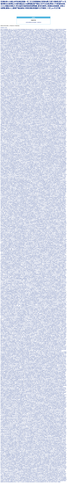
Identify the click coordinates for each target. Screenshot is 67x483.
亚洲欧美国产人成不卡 (45, 74)
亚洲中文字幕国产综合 (27, 435)
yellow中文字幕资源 (16, 405)
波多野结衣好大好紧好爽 (9, 370)
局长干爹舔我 (42, 284)
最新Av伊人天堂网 (37, 457)
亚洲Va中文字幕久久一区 (35, 87)
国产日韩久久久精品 (21, 289)
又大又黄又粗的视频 (28, 247)
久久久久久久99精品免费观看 (8, 469)
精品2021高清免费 (15, 56)
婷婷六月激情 (43, 260)
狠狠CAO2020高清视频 (13, 434)
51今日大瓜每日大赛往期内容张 (50, 191)
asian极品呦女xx (19, 412)
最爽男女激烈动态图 (28, 373)
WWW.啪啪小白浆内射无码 (45, 230)
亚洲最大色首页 (35, 364)
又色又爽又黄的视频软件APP (44, 310)
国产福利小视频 (32, 56)
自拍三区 (62, 255)
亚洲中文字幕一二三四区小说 (26, 426)
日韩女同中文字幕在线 (28, 283)
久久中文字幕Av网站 (26, 129)
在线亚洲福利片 (22, 362)
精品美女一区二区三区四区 (36, 260)
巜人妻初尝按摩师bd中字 (30, 473)
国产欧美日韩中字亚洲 (11, 85)
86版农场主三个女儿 (33, 161)
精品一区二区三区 (43, 322)
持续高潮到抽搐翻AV (45, 66)
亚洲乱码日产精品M (60, 183)
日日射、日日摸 (32, 480)
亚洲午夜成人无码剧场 (38, 201)
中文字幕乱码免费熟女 (5, 391)
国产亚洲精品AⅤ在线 (46, 131)
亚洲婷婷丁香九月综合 (27, 131)
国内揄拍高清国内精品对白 (55, 162)
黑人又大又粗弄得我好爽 (40, 162)
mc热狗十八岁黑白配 (24, 299)
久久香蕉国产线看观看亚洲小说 (6, 299)
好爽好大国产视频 (22, 344)
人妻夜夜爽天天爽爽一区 (30, 162)
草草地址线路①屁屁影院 (8, 429)
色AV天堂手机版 (33, 259)
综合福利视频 (40, 371)
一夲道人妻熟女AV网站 (40, 351)
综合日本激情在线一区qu (34, 392)
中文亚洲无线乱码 (33, 88)
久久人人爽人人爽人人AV (23, 284)
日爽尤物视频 (28, 96)
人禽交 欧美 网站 (11, 138)
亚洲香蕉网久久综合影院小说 (56, 65)
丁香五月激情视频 (28, 421)
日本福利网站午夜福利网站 (6, 376)
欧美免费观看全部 (38, 66)
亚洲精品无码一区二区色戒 (31, 394)
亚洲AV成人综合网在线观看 (19, 61)
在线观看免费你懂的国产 (51, 456)
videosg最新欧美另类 (38, 471)
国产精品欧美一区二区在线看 (52, 169)
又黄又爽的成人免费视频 (44, 32)
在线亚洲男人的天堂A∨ (5, 440)
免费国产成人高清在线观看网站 (59, 390)
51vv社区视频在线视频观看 (18, 143)
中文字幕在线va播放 (10, 210)
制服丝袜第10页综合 (21, 154)
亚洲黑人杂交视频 (46, 60)
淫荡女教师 (48, 383)
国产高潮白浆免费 (14, 411)
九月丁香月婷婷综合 (13, 90)
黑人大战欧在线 (14, 209)
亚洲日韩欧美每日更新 (53, 350)
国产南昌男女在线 (36, 148)
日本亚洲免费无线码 (62, 267)
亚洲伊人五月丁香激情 (33, 133)
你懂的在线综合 (22, 310)
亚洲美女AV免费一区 (26, 293)
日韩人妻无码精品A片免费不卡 (56, 342)
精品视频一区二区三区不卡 (42, 387)
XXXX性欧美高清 (23, 368)
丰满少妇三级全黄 (26, 371)
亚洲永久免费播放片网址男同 (32, 166)
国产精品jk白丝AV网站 (45, 218)
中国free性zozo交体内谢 (54, 380)
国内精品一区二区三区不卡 (33, 144)
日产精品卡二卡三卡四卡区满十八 (35, 223)
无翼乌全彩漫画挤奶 (36, 160)
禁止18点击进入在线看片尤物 (16, 282)
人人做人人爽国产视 (6, 151)
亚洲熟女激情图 (14, 304)
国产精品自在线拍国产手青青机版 (54, 88)
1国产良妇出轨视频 (45, 365)
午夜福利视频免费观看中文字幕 (22, 63)
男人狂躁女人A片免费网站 (24, 35)
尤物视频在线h (3, 104)
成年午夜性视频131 (55, 379)
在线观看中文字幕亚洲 (44, 245)
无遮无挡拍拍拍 (56, 176)
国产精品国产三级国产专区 (19, 298)
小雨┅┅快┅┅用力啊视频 (19, 305)
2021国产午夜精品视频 (54, 415)
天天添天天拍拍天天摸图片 (37, 233)
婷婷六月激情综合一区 (43, 112)
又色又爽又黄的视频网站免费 (27, 269)
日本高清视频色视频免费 (26, 169)
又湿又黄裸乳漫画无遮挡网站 (6, 38)
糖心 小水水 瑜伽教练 (26, 112)
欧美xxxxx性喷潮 (51, 478)
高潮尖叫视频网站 (62, 201)
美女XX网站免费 (13, 63)
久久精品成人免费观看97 (42, 184)
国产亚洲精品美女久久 (56, 295)
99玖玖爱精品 (36, 406)
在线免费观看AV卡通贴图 (50, 194)
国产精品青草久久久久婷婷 (19, 218)
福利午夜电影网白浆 (36, 86)
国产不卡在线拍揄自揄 (26, 476)
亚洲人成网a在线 (39, 57)
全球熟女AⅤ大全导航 (15, 132)
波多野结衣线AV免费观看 (60, 321)
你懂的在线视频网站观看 (5, 254)
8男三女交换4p (25, 318)
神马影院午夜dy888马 (51, 400)
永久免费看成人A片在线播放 (22, 464)
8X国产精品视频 (9, 183)
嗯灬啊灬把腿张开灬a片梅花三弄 (36, 246)
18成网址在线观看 (16, 212)
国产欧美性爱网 (51, 161)
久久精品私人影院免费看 (10, 184)
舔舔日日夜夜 (46, 39)
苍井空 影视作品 (16, 145)
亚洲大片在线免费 (48, 385)
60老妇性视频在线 (18, 60)
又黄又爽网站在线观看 (59, 362)
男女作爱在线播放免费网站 (6, 103)
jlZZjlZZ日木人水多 (61, 391)
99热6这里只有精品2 (16, 299)
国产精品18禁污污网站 (7, 205)
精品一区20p (3, 139)
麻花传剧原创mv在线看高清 (53, 102)
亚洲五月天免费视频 (15, 386)
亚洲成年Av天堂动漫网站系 (18, 433)
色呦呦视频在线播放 (52, 245)
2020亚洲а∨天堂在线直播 (26, 282)
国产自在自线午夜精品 (56, 256)
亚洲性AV (42, 358)
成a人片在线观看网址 (29, 154)
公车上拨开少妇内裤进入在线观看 (56, 307)
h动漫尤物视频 (14, 442)
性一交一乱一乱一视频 (47, 90)
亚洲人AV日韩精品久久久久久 (42, 101)
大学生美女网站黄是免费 (50, 364)
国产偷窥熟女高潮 (21, 266)
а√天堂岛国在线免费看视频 (58, 242)
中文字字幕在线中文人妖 (41, 133)
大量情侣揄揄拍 (37, 32)
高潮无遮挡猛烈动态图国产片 (44, 406)
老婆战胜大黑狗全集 (32, 470)
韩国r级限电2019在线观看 (23, 443)
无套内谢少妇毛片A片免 (60, 400)
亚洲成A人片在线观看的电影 (32, 184)
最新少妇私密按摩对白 (59, 394)
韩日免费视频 (43, 430)
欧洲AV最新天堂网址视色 (56, 314)
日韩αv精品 (37, 327)
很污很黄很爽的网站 (31, 299)
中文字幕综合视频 (42, 317)
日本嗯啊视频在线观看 (52, 427)
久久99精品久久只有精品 (42, 232)
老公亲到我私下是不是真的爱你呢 (18, 437)
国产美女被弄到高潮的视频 (51, 56)
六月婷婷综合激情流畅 (8, 92)
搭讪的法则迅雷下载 (50, 92)
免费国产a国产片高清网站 (40, 360)
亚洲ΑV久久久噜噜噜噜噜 (31, 137)
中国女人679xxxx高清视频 (32, 278)
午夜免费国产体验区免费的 (61, 75)
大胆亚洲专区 (54, 52)
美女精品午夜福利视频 (60, 212)
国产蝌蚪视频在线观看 (45, 109)
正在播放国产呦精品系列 (52, 72)
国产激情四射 (10, 147)
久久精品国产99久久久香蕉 (17, 269)
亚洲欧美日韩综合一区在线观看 (27, 183)
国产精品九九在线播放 (20, 76)
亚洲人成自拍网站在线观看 (7, 51)
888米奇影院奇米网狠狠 (17, 480)
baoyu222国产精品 (9, 143)
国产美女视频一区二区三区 (33, 138)
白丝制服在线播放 (44, 147)
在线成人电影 (32, 141)
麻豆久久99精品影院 (27, 298)
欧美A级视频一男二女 (58, 332)
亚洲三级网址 (31, 455)
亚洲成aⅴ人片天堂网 (5, 449)
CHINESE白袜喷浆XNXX (30, 440)
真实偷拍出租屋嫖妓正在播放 (43, 393)
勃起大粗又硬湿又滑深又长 (50, 370)
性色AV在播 (47, 380)
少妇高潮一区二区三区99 (6, 426)
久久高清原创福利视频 (42, 188)
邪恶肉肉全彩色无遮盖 (30, 479)
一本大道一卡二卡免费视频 (48, 94)
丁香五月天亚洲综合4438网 (26, 275)
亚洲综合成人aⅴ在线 (4, 399)
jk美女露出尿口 (13, 78)
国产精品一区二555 (61, 107)
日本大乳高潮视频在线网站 (31, 44)
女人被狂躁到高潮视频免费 (19, 320)
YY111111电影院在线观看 (46, 116)
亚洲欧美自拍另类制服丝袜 (22, 312)
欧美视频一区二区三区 (13, 415)
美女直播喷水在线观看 (11, 375)
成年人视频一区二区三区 (37, 266)
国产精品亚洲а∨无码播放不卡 (24, 261)
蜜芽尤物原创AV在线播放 (35, 249)
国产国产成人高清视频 (16, 155)
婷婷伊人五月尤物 (45, 293)
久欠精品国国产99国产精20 (44, 318)
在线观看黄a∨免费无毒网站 (48, 390)
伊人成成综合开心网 (54, 471)
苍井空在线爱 (48, 124)
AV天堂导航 (49, 331)
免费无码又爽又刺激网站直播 (41, 480)
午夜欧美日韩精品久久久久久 (52, 437)
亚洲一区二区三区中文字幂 (57, 244)
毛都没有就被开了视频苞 (48, 326)
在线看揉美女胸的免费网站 (35, 107)
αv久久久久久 (16, 317)
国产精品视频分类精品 (52, 426)
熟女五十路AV (58, 177)
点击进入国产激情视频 (22, 82)
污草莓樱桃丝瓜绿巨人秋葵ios (36, 276)
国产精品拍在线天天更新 (55, 312)
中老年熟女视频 (13, 102)
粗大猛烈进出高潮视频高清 (53, 47)
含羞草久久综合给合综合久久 (41, 202)
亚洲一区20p (11, 450)
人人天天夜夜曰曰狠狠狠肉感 (23, 196)
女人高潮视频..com (16, 379)
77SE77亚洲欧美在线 (17, 355)
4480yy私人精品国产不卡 (16, 53)
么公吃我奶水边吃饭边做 (44, 148)
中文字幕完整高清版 (7, 436)
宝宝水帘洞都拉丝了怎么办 (57, 368)
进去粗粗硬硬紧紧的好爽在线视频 (44, 79)
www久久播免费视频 (30, 230)
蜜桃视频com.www (59, 123)
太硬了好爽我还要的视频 (53, 66)
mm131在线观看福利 (55, 224)
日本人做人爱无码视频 (62, 341)
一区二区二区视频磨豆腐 (29, 289)
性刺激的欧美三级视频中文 (10, 80)
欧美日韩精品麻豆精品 (39, 141)
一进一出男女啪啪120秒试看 (34, 318)
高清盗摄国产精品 (20, 435)
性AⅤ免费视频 (11, 167)
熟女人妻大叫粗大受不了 (51, 183)
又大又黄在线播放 (45, 319)
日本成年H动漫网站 (55, 438)
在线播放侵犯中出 (61, 288)
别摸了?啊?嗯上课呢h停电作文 (37, 390)
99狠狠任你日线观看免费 (34, 354)
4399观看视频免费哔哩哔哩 (54, 393)
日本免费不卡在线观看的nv (16, 267)
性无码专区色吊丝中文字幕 (52, 398)
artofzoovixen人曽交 (5, 177)
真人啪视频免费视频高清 (38, 65)
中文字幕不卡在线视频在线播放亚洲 (20, 138)
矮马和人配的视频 (35, 462)
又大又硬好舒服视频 (23, 126)
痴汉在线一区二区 (27, 58)
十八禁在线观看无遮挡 (6, 241)
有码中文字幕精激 (9, 206)
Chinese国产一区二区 (30, 74)
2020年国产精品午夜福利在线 (56, 172)
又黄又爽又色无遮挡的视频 (52, 334)
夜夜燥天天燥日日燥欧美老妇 (42, 177)
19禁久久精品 (50, 176)
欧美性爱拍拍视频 (19, 86)
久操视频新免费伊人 (14, 136)
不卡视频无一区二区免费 (35, 271)
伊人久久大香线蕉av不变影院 (60, 194)
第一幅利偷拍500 (58, 273)
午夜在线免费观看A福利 (35, 59)
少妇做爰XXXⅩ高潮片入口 (19, 32)
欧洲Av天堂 (22, 155)
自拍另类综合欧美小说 (58, 347)
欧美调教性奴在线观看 (43, 43)
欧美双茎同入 (5, 242)
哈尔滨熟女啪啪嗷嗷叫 (26, 130)
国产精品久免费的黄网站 (39, 435)
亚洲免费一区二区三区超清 (38, 81)
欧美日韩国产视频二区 (36, 253)
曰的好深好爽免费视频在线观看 (20, 74)
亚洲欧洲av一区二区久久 (23, 414)
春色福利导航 (32, 423)
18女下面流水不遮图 (44, 107)
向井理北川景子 (13, 478)
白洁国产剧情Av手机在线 (20, 146)
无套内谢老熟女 (62, 101)
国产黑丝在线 (59, 131)
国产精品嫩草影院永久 (17, 384)
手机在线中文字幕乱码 (26, 378)
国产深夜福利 (18, 448)
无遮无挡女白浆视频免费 (19, 401)
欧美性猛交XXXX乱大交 (26, 365)
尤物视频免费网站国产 (32, 360)
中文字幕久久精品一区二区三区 (15, 177)
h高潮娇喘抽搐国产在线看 (61, 37)
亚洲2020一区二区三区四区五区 (11, 474)
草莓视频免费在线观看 (57, 197)
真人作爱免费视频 (4, 170)
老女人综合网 (37, 230)
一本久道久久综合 (18, 335)
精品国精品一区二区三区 (40, 299)
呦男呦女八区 (34, 373)
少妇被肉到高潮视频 (28, 218)
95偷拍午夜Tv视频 (16, 368)
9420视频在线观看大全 (14, 443)
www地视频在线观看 (9, 220)
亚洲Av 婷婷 (36, 382)
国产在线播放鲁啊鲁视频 (47, 368)
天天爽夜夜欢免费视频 (51, 129)
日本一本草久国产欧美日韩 (40, 383)
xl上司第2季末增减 (20, 209)
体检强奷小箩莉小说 (32, 174)
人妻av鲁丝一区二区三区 (33, 428)
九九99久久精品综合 (32, 389)
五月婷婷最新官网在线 (38, 384)
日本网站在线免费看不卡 (10, 86)
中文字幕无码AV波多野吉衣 (33, 145)
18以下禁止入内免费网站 (45, 303)
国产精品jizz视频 (20, 290)
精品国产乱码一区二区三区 (35, 49)
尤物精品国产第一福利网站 (42, 63)
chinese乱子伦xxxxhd (26, 54)
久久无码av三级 (61, 442)
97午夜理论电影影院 (32, 118)
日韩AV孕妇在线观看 (35, 343)
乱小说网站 (34, 339)
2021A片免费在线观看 (59, 304)
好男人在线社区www (36, 183)
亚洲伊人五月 (7, 68)
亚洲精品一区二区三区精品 (32, 125)
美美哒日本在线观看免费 (61, 292)
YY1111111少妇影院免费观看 (56, 124)
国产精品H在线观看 (33, 459)
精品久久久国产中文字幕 (48, 73)
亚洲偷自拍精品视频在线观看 (8, 350)
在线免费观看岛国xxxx (15, 88)
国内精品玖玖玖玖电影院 (28, 147)
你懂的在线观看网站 (51, 357)
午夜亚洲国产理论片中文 (47, 259)
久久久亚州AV (57, 317)
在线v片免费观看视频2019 (41, 174)
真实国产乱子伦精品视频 (31, 126)
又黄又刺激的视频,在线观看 (12, 42)
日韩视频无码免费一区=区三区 (27, 456)
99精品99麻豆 (58, 277)
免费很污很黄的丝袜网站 (28, 314)
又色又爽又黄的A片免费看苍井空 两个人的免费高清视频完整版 (38, 415)
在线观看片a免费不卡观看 (33, 317)
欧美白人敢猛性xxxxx (43, 455)
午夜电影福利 (51, 332)
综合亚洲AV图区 (34, 326)
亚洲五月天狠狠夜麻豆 (49, 125)
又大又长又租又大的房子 (41, 119)
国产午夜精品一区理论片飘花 (9, 382)
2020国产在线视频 (46, 371)
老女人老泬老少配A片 (31, 444)
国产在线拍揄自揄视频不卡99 (37, 419)
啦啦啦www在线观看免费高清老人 (24, 356)
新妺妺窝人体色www (39, 409)
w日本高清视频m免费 (43, 182)
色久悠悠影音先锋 (11, 231)
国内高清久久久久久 (46, 80)
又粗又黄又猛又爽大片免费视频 (41, 437)
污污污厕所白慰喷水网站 (41, 334)
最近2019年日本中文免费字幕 (31, 198)
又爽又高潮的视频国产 (5, 344)
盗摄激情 (17, 75)
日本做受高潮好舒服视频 (42, 136)
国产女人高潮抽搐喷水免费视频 (35, 303)
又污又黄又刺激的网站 (33, 204)
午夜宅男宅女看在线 (25, 480)
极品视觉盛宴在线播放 (35, 466)
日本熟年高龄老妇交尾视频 (37, 90)
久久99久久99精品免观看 (7, 35)
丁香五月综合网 (49, 306)
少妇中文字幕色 (32, 284)
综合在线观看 (51, 462)
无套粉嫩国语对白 (51, 112)
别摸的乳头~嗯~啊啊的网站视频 (38, 247)
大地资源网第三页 (20, 419)
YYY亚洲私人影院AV (46, 342)
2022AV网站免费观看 (21, 201)
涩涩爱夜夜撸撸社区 (53, 297)
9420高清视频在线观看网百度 (7, 45)
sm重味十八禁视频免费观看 (25, 300)
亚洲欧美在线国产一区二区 (41, 129)
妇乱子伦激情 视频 (19, 67)
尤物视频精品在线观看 (50, 315)
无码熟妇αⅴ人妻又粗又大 (17, 262)
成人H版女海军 (37, 110)
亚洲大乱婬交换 (42, 273)
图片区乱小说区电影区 (28, 369)
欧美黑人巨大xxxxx (60, 351)
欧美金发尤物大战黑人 (13, 252)
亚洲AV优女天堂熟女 (60, 191)
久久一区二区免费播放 (32, 123)
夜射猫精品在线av (6, 284)
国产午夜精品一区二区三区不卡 (30, 57)
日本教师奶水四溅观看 (11, 110)
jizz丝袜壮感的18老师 (51, 353)
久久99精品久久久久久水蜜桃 (43, 295)
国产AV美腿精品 (62, 224)
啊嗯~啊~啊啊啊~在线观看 (21, 394)
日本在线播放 (54, 175)
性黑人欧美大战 (8, 233)
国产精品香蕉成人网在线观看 (52, 476)
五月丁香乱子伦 (60, 230)
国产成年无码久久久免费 (11, 58)
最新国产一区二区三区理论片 (35, 151)
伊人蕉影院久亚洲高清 (50, 430)
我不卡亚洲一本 (44, 456)
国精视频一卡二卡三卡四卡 (23, 422)
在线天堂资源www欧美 (45, 234)
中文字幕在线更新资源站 (55, 181)
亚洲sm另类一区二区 (10, 144)
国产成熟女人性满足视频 (17, 447)
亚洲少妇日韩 (26, 382)
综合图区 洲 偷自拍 (60, 235)
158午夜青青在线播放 (45, 460)
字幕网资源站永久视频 (42, 195)
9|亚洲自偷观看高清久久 (34, 329)
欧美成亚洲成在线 (59, 457)
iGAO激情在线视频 (52, 356)
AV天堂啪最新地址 (10, 213)
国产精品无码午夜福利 (48, 52)
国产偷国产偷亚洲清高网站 (23, 105)
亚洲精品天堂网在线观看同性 (51, 474)
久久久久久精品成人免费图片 (8, 379)
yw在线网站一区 (57, 369)
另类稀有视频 (26, 303)
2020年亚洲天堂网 (20, 430)
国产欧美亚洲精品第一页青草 (51, 360)
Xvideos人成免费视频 (43, 426)
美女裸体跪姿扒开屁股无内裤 (30, 155)
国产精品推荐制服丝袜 (53, 159)
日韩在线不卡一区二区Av (32, 219)
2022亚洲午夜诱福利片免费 (32, 176)
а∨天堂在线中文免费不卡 (11, 312)
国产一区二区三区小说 (59, 364)
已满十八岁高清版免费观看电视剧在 (14, 39)
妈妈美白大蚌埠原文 (29, 268)
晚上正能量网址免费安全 (47, 81)
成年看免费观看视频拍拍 (37, 285)
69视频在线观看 (28, 244)
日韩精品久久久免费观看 (11, 54)
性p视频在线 (35, 165)
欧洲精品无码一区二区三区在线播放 (58, 412)
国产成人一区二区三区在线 (29, 320)
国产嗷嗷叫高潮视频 (5, 456)
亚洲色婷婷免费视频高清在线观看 (53, 434)
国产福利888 (54, 385)
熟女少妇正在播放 (21, 254)
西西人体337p (54, 419)
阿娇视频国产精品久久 (50, 195)
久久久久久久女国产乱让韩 (61, 409)
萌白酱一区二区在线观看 (26, 255)
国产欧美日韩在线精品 (25, 53)
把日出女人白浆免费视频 (30, 124)
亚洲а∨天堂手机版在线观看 (43, 176)
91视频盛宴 (39, 50)
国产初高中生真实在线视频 (36, 412)
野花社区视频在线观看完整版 (49, 71)
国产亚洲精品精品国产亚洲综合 (9, 247)
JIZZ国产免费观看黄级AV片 (41, 464)
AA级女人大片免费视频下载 (9, 100)
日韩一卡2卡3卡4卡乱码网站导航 (16, 333)
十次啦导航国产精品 (46, 348)
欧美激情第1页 (55, 296)
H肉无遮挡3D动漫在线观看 (52, 291)
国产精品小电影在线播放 (56, 473)
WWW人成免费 (39, 259)
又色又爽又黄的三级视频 (60, 270)
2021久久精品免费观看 (45, 267)
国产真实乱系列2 (49, 85)
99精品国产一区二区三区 (55, 339)
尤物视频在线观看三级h (33, 295)
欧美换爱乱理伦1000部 (10, 318)
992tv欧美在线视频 (5, 320)
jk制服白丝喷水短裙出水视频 (58, 422)
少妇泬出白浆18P (33, 129)
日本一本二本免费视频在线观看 (13, 203)
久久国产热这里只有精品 (50, 122)
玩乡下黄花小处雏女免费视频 (42, 35)
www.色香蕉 (59, 141)
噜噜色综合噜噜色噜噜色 (58, 464)
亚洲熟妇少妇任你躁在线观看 (14, 393)
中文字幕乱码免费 (51, 43)
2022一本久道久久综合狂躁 (55, 451)
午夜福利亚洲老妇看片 (12, 211)
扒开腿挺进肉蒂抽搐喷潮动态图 (16, 378)
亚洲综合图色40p (18, 130)
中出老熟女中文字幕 (24, 119)
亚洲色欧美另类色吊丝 (55, 61)
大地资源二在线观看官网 (35, 361)
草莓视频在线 (32, 130)
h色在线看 (46, 75)
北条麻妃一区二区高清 (32, 340)
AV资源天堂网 (40, 52)
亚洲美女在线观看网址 (48, 154)
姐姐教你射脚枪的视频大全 (37, 348)
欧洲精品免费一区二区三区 (32, 175)
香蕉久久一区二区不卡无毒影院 (44, 145)
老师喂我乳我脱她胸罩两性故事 (44, 281)
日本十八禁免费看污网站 (44, 343)
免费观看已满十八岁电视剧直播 (35, 167)
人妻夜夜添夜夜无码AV (10, 234)
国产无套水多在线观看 (8, 386)
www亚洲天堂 (39, 324)
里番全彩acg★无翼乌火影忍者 (32, 325)
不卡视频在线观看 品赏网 (11, 394)
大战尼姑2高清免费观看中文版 (20, 397)
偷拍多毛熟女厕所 (45, 408)
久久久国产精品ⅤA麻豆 (47, 314)
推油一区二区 (33, 378)
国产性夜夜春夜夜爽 (30, 402)
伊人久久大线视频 (35, 283)
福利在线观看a (38, 104)
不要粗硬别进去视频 (7, 49)
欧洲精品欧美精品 (6, 393)
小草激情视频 (5, 168)
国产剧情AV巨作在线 (46, 392)
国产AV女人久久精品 (48, 282)
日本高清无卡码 (19, 121)
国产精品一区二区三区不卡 (46, 438)
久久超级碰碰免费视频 (58, 315)
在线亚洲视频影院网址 (32, 216)
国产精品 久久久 (44, 379)
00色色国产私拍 (4, 153)
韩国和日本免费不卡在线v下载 (53, 103)
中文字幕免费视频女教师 (23, 228)
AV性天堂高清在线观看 (33, 136)
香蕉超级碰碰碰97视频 (61, 143)
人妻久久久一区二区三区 (12, 29)
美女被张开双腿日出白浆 (26, 412)
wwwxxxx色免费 (7, 73)
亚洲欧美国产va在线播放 (45, 477)
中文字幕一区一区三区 (36, 290)
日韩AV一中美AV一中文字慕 (58, 125)
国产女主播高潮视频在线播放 (57, 237)
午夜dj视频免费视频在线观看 (53, 402)
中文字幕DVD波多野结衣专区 (51, 235)
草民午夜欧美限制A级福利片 (41, 346)
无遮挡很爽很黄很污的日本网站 (49, 375)
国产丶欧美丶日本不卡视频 (13, 248)
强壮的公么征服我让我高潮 (14, 219)
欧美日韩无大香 (54, 146)
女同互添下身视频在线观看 (15, 246)
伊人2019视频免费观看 (52, 37)
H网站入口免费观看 (19, 349)
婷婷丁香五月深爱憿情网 (25, 195)
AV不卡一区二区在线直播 (22, 471)
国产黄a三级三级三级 (60, 429)
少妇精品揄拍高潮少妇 (60, 449)
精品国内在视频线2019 (20, 58)
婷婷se (25, 137)
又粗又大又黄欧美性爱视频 (44, 462)
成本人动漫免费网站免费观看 (16, 43)
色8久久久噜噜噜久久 (47, 190)
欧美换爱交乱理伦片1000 (17, 408)
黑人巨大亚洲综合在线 (53, 57)
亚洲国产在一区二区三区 (59, 261)
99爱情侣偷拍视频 (44, 274)
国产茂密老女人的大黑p (57, 95)
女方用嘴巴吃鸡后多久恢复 (36, 477)
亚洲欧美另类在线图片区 (34, 114)
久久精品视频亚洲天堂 (47, 132)
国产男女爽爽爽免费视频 (19, 247)
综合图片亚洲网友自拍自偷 (60, 399)
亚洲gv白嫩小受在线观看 (50, 123)
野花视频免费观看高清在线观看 (55, 218)
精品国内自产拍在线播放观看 (39, 180)
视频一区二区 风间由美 (35, 182)
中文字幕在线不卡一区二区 (25, 260)
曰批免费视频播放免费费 (36, 274)
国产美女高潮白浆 (47, 141)
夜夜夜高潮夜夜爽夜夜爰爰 (61, 137)
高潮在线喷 (59, 406)
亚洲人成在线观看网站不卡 (44, 114)
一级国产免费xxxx (22, 399)
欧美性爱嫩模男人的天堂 (14, 414)
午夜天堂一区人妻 (62, 298)
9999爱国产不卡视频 (25, 60)
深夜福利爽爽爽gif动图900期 (26, 217)
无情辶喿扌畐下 (61, 380)
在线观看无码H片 (11, 459)
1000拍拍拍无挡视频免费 (7, 235)
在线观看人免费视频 (19, 148)
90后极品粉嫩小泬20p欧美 (12, 242)
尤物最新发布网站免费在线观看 (8, 137)
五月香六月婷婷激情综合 (19, 100)
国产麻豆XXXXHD (59, 397)
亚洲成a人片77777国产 (49, 435)
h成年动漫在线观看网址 (53, 341)
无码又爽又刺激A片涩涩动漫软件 (30, 103)
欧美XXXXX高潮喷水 (22, 444)
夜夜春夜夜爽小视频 (58, 205)
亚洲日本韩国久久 (4, 81)
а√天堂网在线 (6, 292)
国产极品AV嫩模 (14, 150)
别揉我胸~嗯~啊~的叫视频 (56, 90)
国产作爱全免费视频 (30, 83)
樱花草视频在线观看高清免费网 (43, 219)
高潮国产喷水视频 (15, 261)
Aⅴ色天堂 (49, 175)
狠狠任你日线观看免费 (21, 321)
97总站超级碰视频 (58, 430)
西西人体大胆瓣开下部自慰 (51, 174)
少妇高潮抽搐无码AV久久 (48, 208)
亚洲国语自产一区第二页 (19, 451)
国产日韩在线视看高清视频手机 (52, 133)
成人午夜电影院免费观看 (19, 170)
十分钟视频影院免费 (56, 81)
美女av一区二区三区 (52, 409)
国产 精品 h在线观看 (20, 90)
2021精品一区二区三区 (14, 422)
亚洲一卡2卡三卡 (6, 321)
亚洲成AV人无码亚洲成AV (28, 71)
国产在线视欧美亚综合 (46, 201)
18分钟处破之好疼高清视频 (11, 348)
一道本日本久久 (34, 181)
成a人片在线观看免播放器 (44, 59)
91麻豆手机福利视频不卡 (26, 333)
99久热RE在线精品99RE (48, 166)
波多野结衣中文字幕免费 (56, 300)
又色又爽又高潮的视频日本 (42, 405)
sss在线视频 (43, 290)
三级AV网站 (4, 210)
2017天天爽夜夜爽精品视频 (55, 436)
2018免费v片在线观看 (48, 199)
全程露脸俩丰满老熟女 (25, 463)
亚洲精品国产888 (21, 421)
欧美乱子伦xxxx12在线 (47, 465)
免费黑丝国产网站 (33, 351)
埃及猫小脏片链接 (21, 406)
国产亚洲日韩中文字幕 (61, 96)
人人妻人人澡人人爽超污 (15, 38)
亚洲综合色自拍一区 (56, 42)
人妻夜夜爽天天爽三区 (24, 145)
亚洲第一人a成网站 (17, 387)
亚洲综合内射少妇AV (57, 326)
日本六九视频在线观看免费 (45, 377)
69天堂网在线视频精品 (33, 196)
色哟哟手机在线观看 (36, 422)
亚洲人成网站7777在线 (52, 448)
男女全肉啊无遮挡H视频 (20, 465)
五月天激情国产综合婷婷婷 (12, 215)
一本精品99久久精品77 (17, 183)
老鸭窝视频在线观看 (12, 322)
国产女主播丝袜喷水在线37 (25, 34)
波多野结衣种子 (63, 88)
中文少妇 (54, 333)
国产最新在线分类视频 (10, 266)
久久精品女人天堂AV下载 (48, 220)
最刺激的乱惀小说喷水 (26, 107)
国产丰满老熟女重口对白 (22, 187)
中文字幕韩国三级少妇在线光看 (29, 383)
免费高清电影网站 (49, 211)
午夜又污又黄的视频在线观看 (51, 329)
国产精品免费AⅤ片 (46, 324)
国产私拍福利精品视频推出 (16, 275)
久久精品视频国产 (42, 450)
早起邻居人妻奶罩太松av (41, 85)
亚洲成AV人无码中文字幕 (60, 174)
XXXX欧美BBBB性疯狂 (44, 472)
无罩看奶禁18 (11, 449)
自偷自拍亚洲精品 (11, 159)
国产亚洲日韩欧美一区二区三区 (13, 153)
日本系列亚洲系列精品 (28, 364)
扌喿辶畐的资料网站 (53, 230)
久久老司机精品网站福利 (42, 165)
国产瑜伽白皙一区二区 (9, 238)
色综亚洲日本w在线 (37, 418)
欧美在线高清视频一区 (11, 358)
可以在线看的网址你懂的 (40, 277)
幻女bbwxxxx (8, 407)
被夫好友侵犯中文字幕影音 (38, 36)
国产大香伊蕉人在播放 (22, 479)
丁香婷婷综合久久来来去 (52, 168)
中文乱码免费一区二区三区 (34, 262)
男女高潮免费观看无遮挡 (29, 66)
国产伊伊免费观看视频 (45, 391)
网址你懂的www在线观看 (8, 273)
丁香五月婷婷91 (4, 159)
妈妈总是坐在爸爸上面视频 (28, 191)
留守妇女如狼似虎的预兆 (32, 63)
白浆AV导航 (9, 126)
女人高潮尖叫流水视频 (49, 422)
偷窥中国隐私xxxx (18, 31)
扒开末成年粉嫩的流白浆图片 (33, 398)
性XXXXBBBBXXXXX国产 (31, 115)
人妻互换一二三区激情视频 (61, 245)
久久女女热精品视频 (47, 420)
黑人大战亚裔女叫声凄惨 (42, 373)
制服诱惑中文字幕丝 (17, 30)
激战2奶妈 (39, 335)
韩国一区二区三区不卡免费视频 (50, 137)
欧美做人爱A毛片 (8, 155)
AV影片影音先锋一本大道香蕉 (36, 58)
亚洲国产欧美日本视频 (44, 268)
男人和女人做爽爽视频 (9, 445)
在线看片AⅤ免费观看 (57, 208)
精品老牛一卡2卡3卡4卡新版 (48, 58)
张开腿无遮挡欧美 (47, 45)
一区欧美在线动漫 (56, 189)
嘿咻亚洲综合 (36, 310)
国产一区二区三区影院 (33, 336)
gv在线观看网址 (21, 180)
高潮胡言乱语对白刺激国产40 (51, 213)
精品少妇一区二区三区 (43, 209)
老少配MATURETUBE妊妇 (31, 399)
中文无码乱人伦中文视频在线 (31, 324)
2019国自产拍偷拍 (41, 333)
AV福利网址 (38, 389)
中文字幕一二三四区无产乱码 (50, 130)
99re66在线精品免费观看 (43, 37)
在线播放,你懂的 (41, 355)
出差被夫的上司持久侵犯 (61, 360)
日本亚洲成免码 (51, 151)
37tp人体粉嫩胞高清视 (6, 346)
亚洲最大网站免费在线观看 (29, 76)
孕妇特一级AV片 (15, 82)
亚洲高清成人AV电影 (46, 266)
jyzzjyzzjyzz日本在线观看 (12, 201)
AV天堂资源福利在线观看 (36, 349)
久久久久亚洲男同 (18, 470)
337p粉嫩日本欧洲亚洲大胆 (9, 404)
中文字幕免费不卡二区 (15, 472)
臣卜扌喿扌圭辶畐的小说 (9, 50)
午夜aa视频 (27, 150)
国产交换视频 (35, 143)
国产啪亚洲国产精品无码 (49, 203)
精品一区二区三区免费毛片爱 (17, 436)
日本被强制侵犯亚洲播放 (43, 292)
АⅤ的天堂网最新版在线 (21, 197)
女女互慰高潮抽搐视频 (13, 154)
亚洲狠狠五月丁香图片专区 (6, 286)
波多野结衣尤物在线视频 (59, 112)
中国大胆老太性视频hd (25, 295)
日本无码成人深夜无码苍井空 (42, 443)
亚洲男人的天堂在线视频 (15, 307)
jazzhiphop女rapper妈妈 (34, 393)
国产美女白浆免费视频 (21, 150)
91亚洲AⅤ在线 (5, 459)
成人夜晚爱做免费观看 (13, 292)
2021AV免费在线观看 (53, 198)
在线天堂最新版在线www (34, 53)
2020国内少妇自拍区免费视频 (51, 143)
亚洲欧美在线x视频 (48, 300)
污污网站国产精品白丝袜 (47, 189)
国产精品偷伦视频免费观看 (14, 362)
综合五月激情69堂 (31, 404)
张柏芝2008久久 (50, 459)
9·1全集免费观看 (3, 144)
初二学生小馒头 (61, 159)
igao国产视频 (63, 276)
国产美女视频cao (37, 429)
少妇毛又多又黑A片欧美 (49, 225)
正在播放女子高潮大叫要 (43, 401)
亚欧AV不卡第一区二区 (62, 39)
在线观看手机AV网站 (58, 59)
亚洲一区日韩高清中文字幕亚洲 (9, 119)
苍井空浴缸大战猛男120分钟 (47, 100)
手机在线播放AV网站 (46, 241)
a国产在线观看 (37, 284)
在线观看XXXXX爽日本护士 (19, 450)
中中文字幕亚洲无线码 (49, 363)
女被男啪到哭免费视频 (41, 181)
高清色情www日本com (41, 203)
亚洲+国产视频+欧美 (11, 131)
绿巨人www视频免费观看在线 (29, 372)
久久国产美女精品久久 (18, 329)
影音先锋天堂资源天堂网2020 (19, 165)
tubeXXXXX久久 (30, 241)
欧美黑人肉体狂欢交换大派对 (38, 45)
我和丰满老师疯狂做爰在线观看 (7, 30)
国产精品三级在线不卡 (59, 129)
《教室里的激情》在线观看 (19, 459)
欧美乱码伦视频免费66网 (18, 36)
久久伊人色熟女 (32, 60)
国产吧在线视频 (33, 300)
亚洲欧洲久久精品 (4, 27)
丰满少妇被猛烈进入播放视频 (21, 400)
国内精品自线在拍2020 (29, 449)
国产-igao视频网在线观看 (18, 325)
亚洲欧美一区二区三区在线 (9, 343)
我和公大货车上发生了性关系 (53, 249)
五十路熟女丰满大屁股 (48, 355)
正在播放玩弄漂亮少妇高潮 (49, 206)
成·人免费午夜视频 (50, 346)
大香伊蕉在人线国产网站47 (17, 51)
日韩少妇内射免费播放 (11, 314)
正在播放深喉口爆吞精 (41, 239)
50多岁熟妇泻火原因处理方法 (55, 93)
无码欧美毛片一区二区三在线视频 (8, 95)
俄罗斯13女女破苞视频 (12, 237)
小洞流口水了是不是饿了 (47, 256)
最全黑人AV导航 (61, 146)
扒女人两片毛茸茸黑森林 (26, 263)
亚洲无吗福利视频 (33, 101)
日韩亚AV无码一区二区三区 (27, 179)
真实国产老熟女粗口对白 (11, 311)
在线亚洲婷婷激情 (47, 215)
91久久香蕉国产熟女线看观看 (30, 465)
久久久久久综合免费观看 (14, 176)
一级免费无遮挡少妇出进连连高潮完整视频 (14, 129)
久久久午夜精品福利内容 (56, 233)
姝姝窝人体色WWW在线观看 (18, 385)
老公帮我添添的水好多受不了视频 (20, 332)
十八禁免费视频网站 (7, 267)
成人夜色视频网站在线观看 (46, 104)
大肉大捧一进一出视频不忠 (15, 97)
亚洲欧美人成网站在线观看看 (55, 152)
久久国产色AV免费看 (9, 405)
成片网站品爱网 (29, 237)
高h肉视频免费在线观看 (28, 46)
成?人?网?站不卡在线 (8, 288)
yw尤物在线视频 (44, 183)
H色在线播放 (52, 321)
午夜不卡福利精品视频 (19, 117)
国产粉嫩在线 (57, 105)
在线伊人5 (61, 148)
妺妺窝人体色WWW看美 (28, 180)
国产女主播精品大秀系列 (38, 420)
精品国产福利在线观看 (61, 398)
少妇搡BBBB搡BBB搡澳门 (22, 104)
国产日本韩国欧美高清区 (39, 67)
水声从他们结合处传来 (51, 136)
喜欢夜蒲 (3, 402)
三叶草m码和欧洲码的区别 (53, 472)
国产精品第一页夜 (13, 199)
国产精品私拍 (21, 71)
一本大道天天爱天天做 (56, 64)
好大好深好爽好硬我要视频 (51, 119)
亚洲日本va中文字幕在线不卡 (31, 226)
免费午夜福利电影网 (49, 197)
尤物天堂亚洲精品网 (18, 80)
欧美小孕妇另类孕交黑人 (51, 238)
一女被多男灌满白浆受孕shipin (40, 30)
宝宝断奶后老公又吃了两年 (35, 34)
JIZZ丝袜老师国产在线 (19, 118)
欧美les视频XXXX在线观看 (37, 80)
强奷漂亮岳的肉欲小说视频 (37, 252)
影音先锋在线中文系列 (58, 384)
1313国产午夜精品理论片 (43, 168)
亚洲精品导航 (42, 210)
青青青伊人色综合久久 (41, 213)
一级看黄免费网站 (6, 208)
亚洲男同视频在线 (36, 322)
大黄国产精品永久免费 (40, 340)
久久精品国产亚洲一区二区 (8, 61)
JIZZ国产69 (11, 332)
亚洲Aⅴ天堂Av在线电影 (36, 391)
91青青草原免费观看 (44, 151)
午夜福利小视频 (18, 456)
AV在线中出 (15, 259)
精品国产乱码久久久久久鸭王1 (50, 351)
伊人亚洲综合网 (47, 158)
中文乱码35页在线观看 (36, 61)
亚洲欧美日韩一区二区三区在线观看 (8, 383)
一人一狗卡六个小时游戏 (9, 470)
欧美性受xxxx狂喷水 (4, 342)
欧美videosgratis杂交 (13, 68)
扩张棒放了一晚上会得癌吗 (26, 267)
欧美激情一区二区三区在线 (12, 81)
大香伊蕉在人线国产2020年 (9, 218)
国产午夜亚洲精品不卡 (32, 105)
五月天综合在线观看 (15, 288)
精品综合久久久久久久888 (8, 408)
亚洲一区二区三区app (47, 404)
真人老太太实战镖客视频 (59, 226)
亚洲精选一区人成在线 (40, 300)
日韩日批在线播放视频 (49, 239)
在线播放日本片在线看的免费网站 (19, 235)
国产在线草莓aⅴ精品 (5, 90)
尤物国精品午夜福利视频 (12, 245)
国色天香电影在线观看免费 (36, 170)
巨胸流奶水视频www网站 (57, 199)
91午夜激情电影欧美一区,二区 (23, 292)
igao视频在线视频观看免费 (32, 203)
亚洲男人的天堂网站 (10, 36)
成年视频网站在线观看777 (59, 179)
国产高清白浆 (25, 227)
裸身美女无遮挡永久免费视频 (10, 116)
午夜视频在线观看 (54, 231)
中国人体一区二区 (19, 371)
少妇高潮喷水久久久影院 (41, 288)
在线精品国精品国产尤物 (13, 105)
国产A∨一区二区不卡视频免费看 (43, 198)
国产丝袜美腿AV (21, 168)
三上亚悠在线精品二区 (55, 116)
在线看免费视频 (22, 429)
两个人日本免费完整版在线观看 (22, 216)
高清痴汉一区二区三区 (26, 273)
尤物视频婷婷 (53, 82)
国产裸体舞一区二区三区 (46, 269)
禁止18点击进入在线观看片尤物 (9, 109)
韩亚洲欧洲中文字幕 (33, 35)
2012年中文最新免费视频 (53, 343)
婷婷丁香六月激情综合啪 (51, 173)
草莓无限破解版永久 (61, 51)
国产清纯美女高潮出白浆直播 (13, 310)
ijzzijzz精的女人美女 (40, 216)
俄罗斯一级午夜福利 (23, 398)
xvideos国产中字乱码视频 (48, 180)
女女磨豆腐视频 (56, 248)
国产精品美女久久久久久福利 (49, 399)
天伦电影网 (61, 217)
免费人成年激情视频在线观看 (9, 96)
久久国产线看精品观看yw (12, 464)
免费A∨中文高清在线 (36, 426)
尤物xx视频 (6, 52)
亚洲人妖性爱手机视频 (23, 241)
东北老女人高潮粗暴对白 (20, 211)
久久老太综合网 (39, 305)
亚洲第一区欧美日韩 (39, 312)
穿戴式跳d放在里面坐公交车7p (6, 53)
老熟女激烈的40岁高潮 (7, 88)
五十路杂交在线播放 (10, 300)
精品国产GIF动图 (33, 405)
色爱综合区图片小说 (61, 168)
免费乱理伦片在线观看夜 (39, 39)
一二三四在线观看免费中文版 (7, 319)
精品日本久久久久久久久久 (30, 362)
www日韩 (28, 87)
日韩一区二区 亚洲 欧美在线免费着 (55, 53)
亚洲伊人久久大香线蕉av (11, 448)
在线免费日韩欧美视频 (57, 459)
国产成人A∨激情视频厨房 (21, 477)
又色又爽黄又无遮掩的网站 (20, 110)
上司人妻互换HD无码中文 (29, 235)
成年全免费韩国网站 (23, 203)
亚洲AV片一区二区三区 (6, 435)
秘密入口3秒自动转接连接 (46, 50)
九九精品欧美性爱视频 (8, 59)
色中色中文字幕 (22, 268)
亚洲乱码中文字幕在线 (32, 452)
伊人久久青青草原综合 (21, 199)
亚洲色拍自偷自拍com (17, 224)
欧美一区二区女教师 (41, 474)
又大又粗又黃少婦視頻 (37, 379)
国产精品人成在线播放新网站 (40, 56)
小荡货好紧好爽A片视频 (47, 419)
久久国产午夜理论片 (7, 56)
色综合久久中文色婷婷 (31, 187)
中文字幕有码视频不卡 (57, 216)
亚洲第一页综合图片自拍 (28, 209)
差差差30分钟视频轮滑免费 (8, 444)
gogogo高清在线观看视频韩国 (54, 318)
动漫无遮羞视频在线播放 (39, 344)
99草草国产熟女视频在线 (7, 447)
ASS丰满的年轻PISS (22, 166)
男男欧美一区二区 (62, 438)
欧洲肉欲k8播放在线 (23, 240)
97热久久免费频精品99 (14, 328)
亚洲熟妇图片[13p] (50, 369)
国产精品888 (15, 445)
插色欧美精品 (22, 386)
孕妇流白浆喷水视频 (20, 245)
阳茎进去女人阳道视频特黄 (19, 208)
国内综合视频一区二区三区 (20, 423)
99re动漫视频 (38, 440)
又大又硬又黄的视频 (51, 138)
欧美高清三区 (37, 42)
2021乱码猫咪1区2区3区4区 (36, 365)
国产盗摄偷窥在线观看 (24, 416)
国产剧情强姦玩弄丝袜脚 (12, 419)
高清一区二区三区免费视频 (18, 369)
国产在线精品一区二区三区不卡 (53, 275)
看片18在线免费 (60, 36)
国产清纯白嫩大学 (58, 31)
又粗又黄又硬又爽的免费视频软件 (38, 282)
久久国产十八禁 (56, 220)
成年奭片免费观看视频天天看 (11, 290)
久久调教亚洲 (43, 257)
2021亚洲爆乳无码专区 (37, 328)
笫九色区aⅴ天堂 (49, 411)
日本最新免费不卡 (26, 350)
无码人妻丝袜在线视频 (28, 45)
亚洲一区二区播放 (26, 114)
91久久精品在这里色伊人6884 (22, 360)
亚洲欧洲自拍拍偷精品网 (23, 194)
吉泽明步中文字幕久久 (50, 126)
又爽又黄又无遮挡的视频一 (47, 407)
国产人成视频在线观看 (34, 54)
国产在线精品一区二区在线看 (56, 190)
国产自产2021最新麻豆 (34, 463)
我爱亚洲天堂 (39, 115)
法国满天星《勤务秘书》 (39, 286)
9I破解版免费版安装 (41, 400)
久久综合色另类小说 (59, 228)
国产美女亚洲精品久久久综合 (27, 252)
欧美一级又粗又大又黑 (35, 72)
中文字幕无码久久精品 (24, 153)
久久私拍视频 (59, 72)
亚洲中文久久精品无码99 (54, 477)
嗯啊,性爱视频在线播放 (57, 58)
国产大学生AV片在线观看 (32, 97)
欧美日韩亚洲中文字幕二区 (41, 240)
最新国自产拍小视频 (7, 111)
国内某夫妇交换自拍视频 (57, 447)
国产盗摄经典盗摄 (28, 146)
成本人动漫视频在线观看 (46, 458)
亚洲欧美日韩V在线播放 (61, 184)
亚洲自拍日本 (7, 150)
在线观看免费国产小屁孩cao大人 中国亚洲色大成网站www (14, 188)
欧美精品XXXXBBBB (7, 442)
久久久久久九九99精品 (19, 133)
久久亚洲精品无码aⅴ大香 (28, 148)
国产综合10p (33, 353)
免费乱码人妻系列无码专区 (47, 246)
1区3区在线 (30, 422)
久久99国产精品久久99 (6, 176)
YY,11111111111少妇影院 (20, 160)
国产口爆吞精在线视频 (12, 342)
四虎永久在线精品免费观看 (45, 451)
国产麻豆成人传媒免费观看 (41, 153)
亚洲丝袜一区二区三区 (57, 387)
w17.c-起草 (46, 144)
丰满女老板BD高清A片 (40, 378)
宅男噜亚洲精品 (48, 155)
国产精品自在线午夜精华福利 (23, 204)
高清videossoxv (43, 306)
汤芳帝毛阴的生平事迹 (33, 213)
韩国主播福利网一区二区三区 (57, 470)
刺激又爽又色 (17, 96)
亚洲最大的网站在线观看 (52, 253)
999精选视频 (18, 260)
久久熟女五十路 (8, 191)
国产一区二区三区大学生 (58, 290)
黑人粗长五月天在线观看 (32, 227)
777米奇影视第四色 (53, 80)
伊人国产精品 (40, 416)
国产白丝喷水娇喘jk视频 (19, 314)
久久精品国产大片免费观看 (54, 204)
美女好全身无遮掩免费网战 (8, 481)
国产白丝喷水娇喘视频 (29, 248)
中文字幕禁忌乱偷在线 (30, 225)
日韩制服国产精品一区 (28, 117)
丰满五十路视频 (54, 469)
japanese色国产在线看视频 (6, 334)
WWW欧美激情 (41, 421)
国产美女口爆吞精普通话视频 (37, 132)
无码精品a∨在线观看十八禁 (15, 151)
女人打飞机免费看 (38, 433)
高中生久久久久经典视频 (29, 406)
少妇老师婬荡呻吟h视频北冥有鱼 (52, 160)
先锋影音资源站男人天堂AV (51, 260)
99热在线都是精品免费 (29, 73)
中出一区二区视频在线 (56, 306)
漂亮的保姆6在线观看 (57, 305)
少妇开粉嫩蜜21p (24, 144)
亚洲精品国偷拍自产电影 (22, 87)
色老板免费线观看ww (49, 296)
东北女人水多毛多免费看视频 (29, 433)
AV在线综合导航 (35, 237)
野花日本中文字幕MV (10, 305)
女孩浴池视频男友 (33, 75)
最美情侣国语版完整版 (45, 356)
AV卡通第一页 (29, 82)
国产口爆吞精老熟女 (7, 398)
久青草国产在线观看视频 (52, 443)
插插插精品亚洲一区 (60, 173)
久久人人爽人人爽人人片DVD (35, 350)
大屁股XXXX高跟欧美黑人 (32, 288)
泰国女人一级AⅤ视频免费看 (28, 242)
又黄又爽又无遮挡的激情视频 (20, 358)
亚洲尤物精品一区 (22, 225)
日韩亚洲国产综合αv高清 (36, 117)
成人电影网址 (53, 269)
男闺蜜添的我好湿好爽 (59, 373)
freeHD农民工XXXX (44, 253)
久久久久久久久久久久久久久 (12, 418)
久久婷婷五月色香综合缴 (54, 377)
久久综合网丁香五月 (39, 441)
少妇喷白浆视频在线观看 (40, 311)
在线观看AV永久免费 (54, 76)
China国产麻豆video (17, 141)
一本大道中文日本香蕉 (19, 383)
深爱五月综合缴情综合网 (42, 138)
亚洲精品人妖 (5, 203)
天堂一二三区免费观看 (30, 93)
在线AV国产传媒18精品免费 (10, 46)
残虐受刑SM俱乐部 (36, 385)
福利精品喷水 (55, 340)
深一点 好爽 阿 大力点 (57, 232)
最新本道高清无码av (28, 102)
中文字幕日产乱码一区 (13, 230)
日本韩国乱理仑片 (36, 302)
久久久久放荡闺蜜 (17, 313)
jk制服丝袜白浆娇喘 (35, 179)
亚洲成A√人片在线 (38, 353)
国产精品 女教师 (37, 245)
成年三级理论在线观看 (49, 311)
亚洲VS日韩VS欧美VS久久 (10, 431)
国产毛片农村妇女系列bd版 (58, 73)
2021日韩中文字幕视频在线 (13, 180)
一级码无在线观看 (43, 262)
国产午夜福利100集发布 (40, 130)
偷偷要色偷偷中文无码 (8, 385)
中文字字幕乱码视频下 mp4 (57, 289)
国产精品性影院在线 (54, 392)
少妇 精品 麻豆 (59, 247)
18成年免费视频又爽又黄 (22, 68)
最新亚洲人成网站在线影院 (59, 450)
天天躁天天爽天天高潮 (41, 105)
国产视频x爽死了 (27, 353)
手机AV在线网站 (16, 429)
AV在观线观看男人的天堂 (29, 89)
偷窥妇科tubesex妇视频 (54, 29)
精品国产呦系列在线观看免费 (57, 104)
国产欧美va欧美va (49, 288)
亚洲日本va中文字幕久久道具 (26, 341)
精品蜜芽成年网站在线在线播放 (41, 445)
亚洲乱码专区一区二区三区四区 (45, 96)
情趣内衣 (3, 220)
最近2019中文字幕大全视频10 (42, 431)
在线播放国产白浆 (39, 465)
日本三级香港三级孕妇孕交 (60, 126)
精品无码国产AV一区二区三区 (27, 285)
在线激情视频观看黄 (52, 325)
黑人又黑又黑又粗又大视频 (10, 373)
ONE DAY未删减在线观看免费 (47, 38)
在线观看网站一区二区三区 (43, 175)
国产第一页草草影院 (26, 121)
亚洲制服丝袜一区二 (23, 97)
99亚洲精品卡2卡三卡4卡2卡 (54, 302)
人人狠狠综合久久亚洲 (60, 269)
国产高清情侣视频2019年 (20, 116)
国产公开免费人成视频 (17, 65)
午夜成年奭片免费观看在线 (30, 208)
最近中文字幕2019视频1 (35, 244)
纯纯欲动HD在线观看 (34, 371)
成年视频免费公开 (29, 160)
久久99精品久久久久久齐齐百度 (42, 161)
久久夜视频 (48, 87)
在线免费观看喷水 (17, 50)
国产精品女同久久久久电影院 (35, 307)
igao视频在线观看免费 (12, 371)
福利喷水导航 (35, 232)
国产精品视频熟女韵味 (47, 441)
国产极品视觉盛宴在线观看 (21, 226)
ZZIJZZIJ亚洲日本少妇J (62, 231)
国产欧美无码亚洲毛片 (28, 407)
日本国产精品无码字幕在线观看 (17, 191)
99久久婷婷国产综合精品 (29, 32)
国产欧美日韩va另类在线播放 (18, 220)
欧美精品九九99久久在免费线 (45, 271)
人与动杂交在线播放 (44, 170)
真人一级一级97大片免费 (61, 52)
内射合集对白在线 (18, 144)
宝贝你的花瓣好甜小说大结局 (53, 101)
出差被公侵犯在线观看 (42, 411)
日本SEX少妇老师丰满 (9, 433)
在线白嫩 (11, 368)
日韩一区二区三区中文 (36, 306)
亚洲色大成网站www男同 (34, 168)
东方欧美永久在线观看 (51, 228)
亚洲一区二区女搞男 (27, 173)
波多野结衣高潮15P (12, 181)
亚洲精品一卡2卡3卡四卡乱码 (47, 289)
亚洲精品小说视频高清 (56, 336)
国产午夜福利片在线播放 (40, 140)
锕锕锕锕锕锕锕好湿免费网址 (12, 291)
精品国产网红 (36, 380)
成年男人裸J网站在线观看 (56, 263)
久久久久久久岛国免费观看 (48, 254)
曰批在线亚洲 (21, 101)
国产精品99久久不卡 (43, 179)
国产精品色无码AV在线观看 (6, 195)
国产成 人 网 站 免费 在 (27, 349)
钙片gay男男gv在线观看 (57, 85)
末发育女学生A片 (35, 275)
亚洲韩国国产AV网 (18, 159)
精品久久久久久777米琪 (43, 47)
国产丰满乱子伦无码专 (24, 389)
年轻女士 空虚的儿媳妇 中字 (10, 60)
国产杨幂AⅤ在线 (6, 105)
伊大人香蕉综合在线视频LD (55, 241)
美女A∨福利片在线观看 (51, 202)
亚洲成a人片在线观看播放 (29, 231)
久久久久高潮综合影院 (45, 217)
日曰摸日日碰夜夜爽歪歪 (27, 385)
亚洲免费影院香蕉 (32, 256)
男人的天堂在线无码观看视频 (60, 138)
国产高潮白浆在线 (63, 116)
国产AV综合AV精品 (59, 299)
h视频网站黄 (10, 244)
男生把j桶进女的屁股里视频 (20, 37)
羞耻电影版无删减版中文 (28, 469)
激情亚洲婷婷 (5, 181)
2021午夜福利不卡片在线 (11, 278)
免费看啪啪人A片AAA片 (13, 440)
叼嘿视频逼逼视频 (39, 64)
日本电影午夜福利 (24, 470)
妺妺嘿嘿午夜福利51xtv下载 (10, 139)
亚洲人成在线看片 (58, 462)
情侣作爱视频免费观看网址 (40, 155)
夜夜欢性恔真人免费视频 (58, 239)
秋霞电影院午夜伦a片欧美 (42, 212)
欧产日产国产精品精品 (36, 448)
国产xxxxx (58, 325)
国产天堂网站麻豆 (30, 458)
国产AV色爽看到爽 (56, 117)
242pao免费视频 (34, 370)
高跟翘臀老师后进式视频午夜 (25, 212)
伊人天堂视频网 (11, 298)
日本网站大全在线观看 (6, 339)
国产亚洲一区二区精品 (43, 354)
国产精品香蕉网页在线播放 (11, 115)
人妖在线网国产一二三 (35, 273)
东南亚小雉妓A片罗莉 (25, 39)
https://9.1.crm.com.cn (61, 469)
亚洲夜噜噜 (49, 379)
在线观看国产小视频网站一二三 (44, 54)
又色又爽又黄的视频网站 (25, 152)
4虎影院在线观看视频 (40, 44)
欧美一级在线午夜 (60, 474)
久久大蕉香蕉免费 (37, 78)
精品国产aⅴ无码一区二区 (58, 414)
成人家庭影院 (19, 242)
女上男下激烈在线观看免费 (57, 389)
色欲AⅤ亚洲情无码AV (54, 87)
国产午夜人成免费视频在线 (40, 347)
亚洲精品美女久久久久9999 (41, 123)
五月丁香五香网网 (19, 462)
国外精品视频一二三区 (20, 264)
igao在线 (32, 195)
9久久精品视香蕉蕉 (7, 304)
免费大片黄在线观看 (6, 333)
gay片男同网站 (53, 34)
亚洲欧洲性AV (40, 94)
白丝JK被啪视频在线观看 (39, 375)
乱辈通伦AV (64, 197)
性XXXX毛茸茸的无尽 (52, 268)
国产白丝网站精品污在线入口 (29, 327)
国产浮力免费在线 (61, 223)
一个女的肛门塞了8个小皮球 (10, 130)
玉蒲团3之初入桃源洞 (53, 39)
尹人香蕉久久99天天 (35, 122)
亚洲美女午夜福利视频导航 (56, 331)
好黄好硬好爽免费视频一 (11, 360)
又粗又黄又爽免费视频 (51, 354)
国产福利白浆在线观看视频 (26, 38)
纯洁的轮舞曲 (24, 184)
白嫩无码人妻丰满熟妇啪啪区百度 (29, 277)
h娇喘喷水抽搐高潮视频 (39, 473)
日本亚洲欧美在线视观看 (34, 121)
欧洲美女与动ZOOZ (27, 370)
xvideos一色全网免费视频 (20, 73)
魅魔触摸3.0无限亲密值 (16, 341)
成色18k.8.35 (21, 103)
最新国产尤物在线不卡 (58, 86)
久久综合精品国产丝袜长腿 (31, 397)
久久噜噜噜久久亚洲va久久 (7, 336)
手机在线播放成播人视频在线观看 (10, 253)
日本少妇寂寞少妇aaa (60, 119)
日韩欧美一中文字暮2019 (26, 361)
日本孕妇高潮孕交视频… (53, 365)
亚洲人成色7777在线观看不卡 (47, 305)
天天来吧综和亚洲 (21, 89)
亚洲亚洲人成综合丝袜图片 (55, 327)
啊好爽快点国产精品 (36, 205)
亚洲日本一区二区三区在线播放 (20, 95)
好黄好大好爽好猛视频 (17, 59)
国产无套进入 (5, 464)
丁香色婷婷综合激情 (27, 466)
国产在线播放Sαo (9, 169)
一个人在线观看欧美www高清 (54, 78)
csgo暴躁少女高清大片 (32, 104)
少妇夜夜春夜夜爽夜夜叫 (34, 281)
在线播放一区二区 (8, 122)
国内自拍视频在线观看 (53, 223)
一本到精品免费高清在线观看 (50, 277)
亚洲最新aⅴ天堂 (59, 431)
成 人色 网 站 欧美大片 (54, 187)
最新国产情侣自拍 (21, 248)
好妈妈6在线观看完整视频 (18, 350)
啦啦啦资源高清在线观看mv (24, 88)
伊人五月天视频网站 (41, 370)
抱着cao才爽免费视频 (50, 111)
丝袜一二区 (26, 404)
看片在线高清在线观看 (44, 427)
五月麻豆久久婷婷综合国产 (46, 328)
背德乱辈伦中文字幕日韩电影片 (8, 325)
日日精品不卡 (61, 248)
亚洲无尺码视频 (42, 380)
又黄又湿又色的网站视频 (53, 372)
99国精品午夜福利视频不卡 (22, 42)
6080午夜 (35, 195)
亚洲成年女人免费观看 (7, 406)
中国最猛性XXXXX (44, 205)
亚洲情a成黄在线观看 (8, 182)
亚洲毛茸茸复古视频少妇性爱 (10, 260)
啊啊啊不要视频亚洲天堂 (26, 181)
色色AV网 (42, 255)
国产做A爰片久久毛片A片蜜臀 (40, 211)
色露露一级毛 (10, 262)
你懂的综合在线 (21, 372)
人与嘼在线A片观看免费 (55, 54)
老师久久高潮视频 (48, 413)
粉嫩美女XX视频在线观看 (47, 298)
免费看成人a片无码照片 (28, 36)
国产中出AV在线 (36, 450)
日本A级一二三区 (34, 341)
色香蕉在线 (59, 385)
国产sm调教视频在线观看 (14, 354)
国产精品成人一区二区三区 (17, 107)
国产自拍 (57, 202)
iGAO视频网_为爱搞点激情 (17, 92)
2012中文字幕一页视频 (9, 313)
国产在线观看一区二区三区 (11, 239)
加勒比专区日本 (18, 119)
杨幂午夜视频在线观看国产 (50, 394)
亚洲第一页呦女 (15, 421)
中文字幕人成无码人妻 (28, 61)
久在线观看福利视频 (14, 460)
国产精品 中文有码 (21, 234)
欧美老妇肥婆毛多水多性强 (5, 228)
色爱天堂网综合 (12, 117)
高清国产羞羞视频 (6, 362)
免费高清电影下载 (53, 60)
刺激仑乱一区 (33, 315)
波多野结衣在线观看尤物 (5, 422)
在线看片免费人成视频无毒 (15, 297)
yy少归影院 (60, 365)
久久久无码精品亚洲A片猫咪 (61, 353)
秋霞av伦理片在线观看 (34, 37)
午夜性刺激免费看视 (6, 378)
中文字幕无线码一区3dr (36, 430)
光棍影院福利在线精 (61, 297)
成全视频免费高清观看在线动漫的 (50, 247)
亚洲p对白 (19, 252)
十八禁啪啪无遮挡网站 (12, 477)
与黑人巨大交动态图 (59, 238)
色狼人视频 (10, 249)
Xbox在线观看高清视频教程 (50, 46)
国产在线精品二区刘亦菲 (32, 50)
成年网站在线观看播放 (47, 336)
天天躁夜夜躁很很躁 (35, 43)
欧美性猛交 (16, 266)
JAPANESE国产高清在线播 (32, 400)
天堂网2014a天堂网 (34, 476)
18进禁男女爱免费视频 (51, 405)
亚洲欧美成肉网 (43, 87)
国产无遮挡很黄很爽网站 (53, 267)
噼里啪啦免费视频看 (26, 182)
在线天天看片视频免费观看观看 (45, 146)
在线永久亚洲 (13, 407)
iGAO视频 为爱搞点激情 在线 (20, 431)
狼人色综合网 (16, 268)
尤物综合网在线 (26, 455)
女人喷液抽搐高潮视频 (19, 318)
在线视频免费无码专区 (10, 268)
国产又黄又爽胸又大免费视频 (21, 109)
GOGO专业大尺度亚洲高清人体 (49, 304)
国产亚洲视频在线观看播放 (59, 43)
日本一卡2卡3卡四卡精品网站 (40, 124)
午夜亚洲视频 (10, 416)
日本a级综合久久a (59, 333)
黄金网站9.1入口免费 (31, 464)
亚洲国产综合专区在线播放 (15, 161)
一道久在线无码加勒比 (8, 212)
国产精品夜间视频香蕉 (11, 264)
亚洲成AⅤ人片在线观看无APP (6, 47)
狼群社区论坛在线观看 (19, 420)
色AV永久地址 (26, 213)
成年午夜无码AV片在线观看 (46, 270)
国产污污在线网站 (60, 334)
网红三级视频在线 (39, 118)
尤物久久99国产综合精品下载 (11, 197)
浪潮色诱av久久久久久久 (39, 206)
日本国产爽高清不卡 (59, 82)
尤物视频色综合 (56, 94)
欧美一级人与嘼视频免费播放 (47, 242)
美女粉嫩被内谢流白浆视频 (10, 397)
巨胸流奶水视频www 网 (58, 322)
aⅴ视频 (46, 400)
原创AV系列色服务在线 (45, 335)
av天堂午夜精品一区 (7, 452)
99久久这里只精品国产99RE (16, 195)
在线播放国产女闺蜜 (37, 449)
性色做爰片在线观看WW (32, 443)
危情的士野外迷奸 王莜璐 (58, 452)
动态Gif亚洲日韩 (27, 101)
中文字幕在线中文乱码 (31, 445)
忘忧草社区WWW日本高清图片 (18, 45)
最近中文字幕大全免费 (9, 357)
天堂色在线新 (49, 209)
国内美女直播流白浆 (41, 196)
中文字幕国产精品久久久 (8, 145)
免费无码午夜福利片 (28, 90)
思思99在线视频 (36, 172)
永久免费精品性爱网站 (36, 377)
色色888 (50, 295)
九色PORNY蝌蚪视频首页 (36, 169)
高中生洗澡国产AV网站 (43, 398)
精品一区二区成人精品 (26, 249)
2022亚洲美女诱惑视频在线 (20, 231)
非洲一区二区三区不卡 (27, 326)
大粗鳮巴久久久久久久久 (24, 393)
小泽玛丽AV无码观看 (19, 364)
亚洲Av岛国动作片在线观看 (47, 233)
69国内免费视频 (19, 181)
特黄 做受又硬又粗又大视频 (39, 31)
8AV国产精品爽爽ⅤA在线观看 (48, 384)
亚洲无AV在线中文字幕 (18, 347)
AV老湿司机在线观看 (37, 458)
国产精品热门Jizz (29, 302)
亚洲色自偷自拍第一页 (29, 29)
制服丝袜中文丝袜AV (51, 373)
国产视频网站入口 (26, 92)
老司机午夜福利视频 (21, 29)
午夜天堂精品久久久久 (55, 420)
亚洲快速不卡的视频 (62, 343)
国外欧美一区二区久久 (22, 162)
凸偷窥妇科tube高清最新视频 (11, 400)
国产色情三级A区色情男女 (5, 199)
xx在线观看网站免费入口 (11, 458)
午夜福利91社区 (35, 434)
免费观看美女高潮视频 (26, 141)
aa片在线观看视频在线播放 (57, 355)
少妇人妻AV (27, 37)
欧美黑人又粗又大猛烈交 (49, 347)
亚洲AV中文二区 (46, 29)
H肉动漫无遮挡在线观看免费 (43, 341)
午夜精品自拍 (3, 268)
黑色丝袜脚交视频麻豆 (48, 139)
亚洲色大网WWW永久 (28, 220)
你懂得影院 (57, 32)
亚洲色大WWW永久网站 (28, 100)
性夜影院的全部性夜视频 (41, 459)
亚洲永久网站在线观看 (49, 95)
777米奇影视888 (40, 204)
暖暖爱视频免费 (47, 297)
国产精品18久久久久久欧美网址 (36, 263)
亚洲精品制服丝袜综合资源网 (33, 159)
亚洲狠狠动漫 (24, 125)
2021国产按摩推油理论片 (48, 447)
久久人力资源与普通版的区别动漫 (12, 166)
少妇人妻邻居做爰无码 (22, 189)
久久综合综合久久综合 (12, 285)
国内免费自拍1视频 (14, 372)
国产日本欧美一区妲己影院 (38, 73)
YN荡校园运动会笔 (40, 75)
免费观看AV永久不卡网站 (20, 473)
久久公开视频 (46, 204)
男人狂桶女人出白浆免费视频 (47, 479)
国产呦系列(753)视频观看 (32, 342)
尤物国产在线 (23, 355)
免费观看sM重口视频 (46, 339)
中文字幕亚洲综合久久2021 (21, 79)
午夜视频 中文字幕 (56, 38)
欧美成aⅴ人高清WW (10, 347)
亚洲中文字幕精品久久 (20, 322)
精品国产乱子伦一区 (4, 232)
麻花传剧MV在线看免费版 (29, 190)
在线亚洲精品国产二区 (50, 140)
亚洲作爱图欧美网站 (40, 226)
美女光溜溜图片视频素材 (16, 376)
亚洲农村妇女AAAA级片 (29, 254)
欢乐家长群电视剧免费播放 (59, 416)
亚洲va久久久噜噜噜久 (38, 254)
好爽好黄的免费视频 (11, 152)
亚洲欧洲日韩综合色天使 (13, 344)
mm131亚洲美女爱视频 (21, 348)
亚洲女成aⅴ (43, 422)
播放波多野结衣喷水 (48, 44)
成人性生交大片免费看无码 (10, 148)
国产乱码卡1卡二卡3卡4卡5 (15, 175)
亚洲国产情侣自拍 (47, 224)
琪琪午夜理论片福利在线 (11, 146)
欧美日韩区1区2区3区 (15, 346)
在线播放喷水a (16, 300)
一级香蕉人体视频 (7, 372)
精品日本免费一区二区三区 (22, 467)
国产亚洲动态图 (21, 190)
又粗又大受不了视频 (5, 332)
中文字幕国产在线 (59, 109)
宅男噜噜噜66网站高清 (42, 331)
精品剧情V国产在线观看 (44, 302)
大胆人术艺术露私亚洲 (43, 248)
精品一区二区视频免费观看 (18, 469)
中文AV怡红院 (32, 224)
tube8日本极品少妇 (42, 122)
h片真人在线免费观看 (48, 473)
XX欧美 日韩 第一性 (50, 322)
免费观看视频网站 (29, 391)
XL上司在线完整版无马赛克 (12, 324)
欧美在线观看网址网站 (43, 72)
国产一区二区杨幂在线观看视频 (31, 188)
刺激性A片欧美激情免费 (22, 409)
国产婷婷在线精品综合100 (54, 148)
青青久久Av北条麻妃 (25, 376)
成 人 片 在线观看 (6, 296)
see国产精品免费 (53, 131)
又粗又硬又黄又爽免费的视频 (53, 144)
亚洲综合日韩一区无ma (52, 457)
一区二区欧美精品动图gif (8, 274)
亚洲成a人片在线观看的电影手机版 (27, 384)
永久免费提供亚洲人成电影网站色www (16, 277)
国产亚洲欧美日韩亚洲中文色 (45, 121)
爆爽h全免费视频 (41, 191)
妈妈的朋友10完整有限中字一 (42, 88)
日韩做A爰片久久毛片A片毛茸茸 (16, 476)
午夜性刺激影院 (50, 115)
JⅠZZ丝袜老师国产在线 (9, 369)
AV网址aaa (60, 266)
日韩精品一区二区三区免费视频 (60, 478)
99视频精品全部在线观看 (29, 344)
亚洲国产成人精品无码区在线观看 (27, 31)
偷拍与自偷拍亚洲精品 (46, 89)
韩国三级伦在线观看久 (22, 270)
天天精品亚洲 (19, 125)
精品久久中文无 (24, 159)
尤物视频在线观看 (10, 281)
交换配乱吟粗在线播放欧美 (56, 465)
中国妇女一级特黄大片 (12, 430)
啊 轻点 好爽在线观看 (56, 407)
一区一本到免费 (29, 390)
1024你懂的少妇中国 (22, 296)
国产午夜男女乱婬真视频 (7, 384)
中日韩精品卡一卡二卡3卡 (45, 61)
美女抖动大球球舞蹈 (53, 114)
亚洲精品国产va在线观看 (11, 256)
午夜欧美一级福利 (12, 198)
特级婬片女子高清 (7, 43)
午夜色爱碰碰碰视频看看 (11, 125)
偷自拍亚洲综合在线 (14, 158)
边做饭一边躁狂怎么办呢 (39, 444)
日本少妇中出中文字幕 (44, 478)
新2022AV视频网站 (16, 35)
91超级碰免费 (35, 191)
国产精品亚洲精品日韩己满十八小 (26, 205)
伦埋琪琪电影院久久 (35, 82)
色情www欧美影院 (61, 413)
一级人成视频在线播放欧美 (14, 172)
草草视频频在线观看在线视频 (57, 155)
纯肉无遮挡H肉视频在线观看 (44, 159)
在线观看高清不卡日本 (45, 376)
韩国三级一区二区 (33, 335)
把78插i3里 (42, 139)
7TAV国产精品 (27, 438)
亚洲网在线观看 (17, 94)
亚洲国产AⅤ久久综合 (35, 96)
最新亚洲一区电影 (15, 225)
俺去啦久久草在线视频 (54, 89)
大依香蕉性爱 (11, 208)
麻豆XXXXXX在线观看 (46, 152)
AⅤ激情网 (55, 254)
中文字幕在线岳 (8, 209)
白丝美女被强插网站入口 (48, 444)
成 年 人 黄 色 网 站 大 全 (18, 140)
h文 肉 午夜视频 (50, 248)
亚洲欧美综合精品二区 (25, 392)
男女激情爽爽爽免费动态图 (33, 52)
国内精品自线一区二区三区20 (53, 274)
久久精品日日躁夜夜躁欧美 (8, 466)
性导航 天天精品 (45, 102)
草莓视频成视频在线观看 (13, 108)
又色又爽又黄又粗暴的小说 (21, 198)
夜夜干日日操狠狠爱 (4, 29)
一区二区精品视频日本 (17, 217)
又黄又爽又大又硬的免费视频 (60, 161)
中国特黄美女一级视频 (25, 47)
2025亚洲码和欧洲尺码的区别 (50, 358)
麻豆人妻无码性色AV (12, 121)
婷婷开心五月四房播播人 (29, 110)
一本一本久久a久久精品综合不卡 (26, 379)
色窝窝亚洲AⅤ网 (46, 313)
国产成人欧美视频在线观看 (59, 92)
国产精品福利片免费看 (55, 45)
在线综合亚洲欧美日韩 (21, 438)
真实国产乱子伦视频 (55, 252)
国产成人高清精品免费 (48, 255)
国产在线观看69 (61, 433)
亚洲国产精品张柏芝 (53, 36)
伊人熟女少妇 (31, 67)
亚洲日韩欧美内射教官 (21, 239)
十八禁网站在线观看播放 (37, 408)
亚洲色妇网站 (47, 162)
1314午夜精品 (42, 385)
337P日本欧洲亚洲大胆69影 (23, 136)
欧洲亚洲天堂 (50, 35)
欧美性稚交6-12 (53, 145)
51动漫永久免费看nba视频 (22, 304)
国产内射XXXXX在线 (10, 329)
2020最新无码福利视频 (51, 108)
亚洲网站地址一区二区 (53, 219)
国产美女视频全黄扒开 (52, 320)
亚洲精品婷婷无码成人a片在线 (54, 418)
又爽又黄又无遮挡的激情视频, (26, 253)
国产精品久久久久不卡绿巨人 (13, 399)
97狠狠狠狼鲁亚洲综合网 (26, 238)
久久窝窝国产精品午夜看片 (42, 291)
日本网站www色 (43, 160)
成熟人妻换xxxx (42, 172)
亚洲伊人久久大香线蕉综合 (49, 226)
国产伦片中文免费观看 (41, 363)
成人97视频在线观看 (26, 329)
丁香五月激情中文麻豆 (19, 339)
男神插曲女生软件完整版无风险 (17, 286)
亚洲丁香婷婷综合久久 (14, 241)
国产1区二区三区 (35, 421)
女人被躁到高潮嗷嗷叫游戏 (48, 452)
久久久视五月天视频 (33, 92)
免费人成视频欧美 (22, 390)
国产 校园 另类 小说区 (56, 479)
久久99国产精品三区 (18, 365)
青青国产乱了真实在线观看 (34, 427)
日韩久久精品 (44, 115)
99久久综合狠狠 (34, 333)
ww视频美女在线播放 (37, 358)
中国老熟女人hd (58, 358)
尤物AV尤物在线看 (8, 421)
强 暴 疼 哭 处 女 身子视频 (8, 295)
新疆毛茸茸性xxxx (61, 476)
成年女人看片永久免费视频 (21, 311)
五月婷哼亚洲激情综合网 (52, 445)
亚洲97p (32, 238)
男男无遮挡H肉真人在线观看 (46, 34)
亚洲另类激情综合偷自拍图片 (57, 246)
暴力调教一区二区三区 (46, 436)
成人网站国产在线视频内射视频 (9, 179)
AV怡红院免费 (47, 172)
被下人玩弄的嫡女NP (8, 327)
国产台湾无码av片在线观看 (37, 369)
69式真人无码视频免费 (48, 421)
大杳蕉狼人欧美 (30, 81)
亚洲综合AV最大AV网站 (27, 434)
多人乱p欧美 (34, 140)
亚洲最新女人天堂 (6, 190)
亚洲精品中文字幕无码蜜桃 (33, 474)
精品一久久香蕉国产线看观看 (31, 197)
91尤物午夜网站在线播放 (26, 122)
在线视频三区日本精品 (34, 261)
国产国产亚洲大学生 (17, 392)
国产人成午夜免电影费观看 (39, 199)
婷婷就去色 (11, 140)
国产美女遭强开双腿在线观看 (33, 297)
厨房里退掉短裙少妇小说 (61, 80)
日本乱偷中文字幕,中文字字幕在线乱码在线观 (48, 150)
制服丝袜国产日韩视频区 (52, 182)
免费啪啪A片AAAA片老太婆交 (30, 305)
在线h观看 (41, 392)
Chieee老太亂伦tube (59, 370)
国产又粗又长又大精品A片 (11, 465)
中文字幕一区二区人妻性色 (25, 271)
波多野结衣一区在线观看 (11, 340)
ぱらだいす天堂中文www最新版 (13, 174)
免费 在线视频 (26, 168)
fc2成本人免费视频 (6, 478)
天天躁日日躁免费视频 (15, 111)
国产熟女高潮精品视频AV (33, 331)
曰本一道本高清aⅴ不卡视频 (9, 141)
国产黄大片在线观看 (28, 306)
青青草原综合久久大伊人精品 (60, 460)
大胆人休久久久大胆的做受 (54, 234)
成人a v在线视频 (7, 78)
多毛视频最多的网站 (26, 276)
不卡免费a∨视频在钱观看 (27, 80)
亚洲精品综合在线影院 (25, 351)
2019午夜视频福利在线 (31, 409)
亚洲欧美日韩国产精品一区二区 (56, 121)
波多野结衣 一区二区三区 (37, 102)
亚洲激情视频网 (20, 227)
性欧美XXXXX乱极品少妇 (34, 47)
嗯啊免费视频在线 (9, 283)
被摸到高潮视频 (57, 71)
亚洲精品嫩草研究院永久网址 (21, 402)
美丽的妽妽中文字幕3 (8, 83)
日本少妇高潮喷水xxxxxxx (43, 68)
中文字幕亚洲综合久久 (28, 401)
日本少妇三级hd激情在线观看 (6, 411)
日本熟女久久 (36, 248)
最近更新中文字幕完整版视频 (41, 362)
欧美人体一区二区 (61, 83)
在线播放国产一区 (33, 334)
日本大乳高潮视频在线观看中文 (47, 117)
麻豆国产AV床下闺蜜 (52, 397)
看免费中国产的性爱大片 (37, 100)
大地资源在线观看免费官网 (11, 351)
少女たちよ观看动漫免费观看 (38, 469)
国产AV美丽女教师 (28, 234)
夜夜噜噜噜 (52, 86)
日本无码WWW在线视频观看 (23, 428)
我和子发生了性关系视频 (11, 364)
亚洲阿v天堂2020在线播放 (16, 83)
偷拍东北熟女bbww (52, 313)
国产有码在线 (7, 402)
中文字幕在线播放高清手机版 (22, 342)
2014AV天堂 (46, 332)
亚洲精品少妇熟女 (51, 179)
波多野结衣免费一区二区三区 (37, 298)
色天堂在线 (59, 348)
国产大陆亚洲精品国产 (59, 108)
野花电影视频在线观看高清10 (21, 458)
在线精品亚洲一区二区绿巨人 (38, 154)
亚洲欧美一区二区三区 (61, 63)
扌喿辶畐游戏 (27, 459)
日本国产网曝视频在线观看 (13, 457)
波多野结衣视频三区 (57, 444)
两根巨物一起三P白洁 (10, 423)
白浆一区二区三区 (60, 56)
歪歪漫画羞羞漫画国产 (28, 339)
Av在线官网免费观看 (48, 333)
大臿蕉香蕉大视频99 (17, 210)
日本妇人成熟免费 (60, 456)
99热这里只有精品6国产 (5, 368)
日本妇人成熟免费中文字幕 (10, 66)
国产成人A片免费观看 (50, 362)
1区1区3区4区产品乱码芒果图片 (46, 244)
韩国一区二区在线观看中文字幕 (28, 319)
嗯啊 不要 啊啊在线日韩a (27, 377)
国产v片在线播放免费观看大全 (19, 315)
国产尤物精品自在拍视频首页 (23, 108)
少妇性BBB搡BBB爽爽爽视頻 (18, 283)
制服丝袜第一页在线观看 (56, 276)
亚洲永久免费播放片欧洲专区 (53, 455)
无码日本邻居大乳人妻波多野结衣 (46, 42)
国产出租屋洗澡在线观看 (21, 44)
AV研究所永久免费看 (10, 118)
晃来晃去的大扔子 (45, 372)
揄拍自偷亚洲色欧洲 (37, 89)
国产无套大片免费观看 (7, 437)
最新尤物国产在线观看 (52, 431)
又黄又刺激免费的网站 (36, 234)
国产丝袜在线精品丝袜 (23, 472)
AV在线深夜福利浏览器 (44, 110)
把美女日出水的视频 (19, 131)
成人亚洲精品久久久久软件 (32, 177)
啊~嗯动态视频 (3, 162)
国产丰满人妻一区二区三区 (5, 472)
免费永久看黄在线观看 (5, 117)
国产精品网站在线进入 (13, 64)
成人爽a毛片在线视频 (28, 264)
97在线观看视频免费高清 (42, 228)
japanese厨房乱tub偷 (60, 313)
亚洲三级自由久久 (17, 281)
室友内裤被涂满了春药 (30, 332)
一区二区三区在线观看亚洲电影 (28, 51)
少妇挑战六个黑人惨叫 (30, 313)
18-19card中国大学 (31, 194)
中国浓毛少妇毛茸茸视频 (40, 470)
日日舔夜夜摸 (19, 442)
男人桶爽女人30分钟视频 (55, 264)
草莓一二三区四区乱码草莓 (39, 304)
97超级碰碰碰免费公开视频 (29, 375)
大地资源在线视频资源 (57, 421)
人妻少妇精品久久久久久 (6, 72)
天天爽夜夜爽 (35, 209)
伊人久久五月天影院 (35, 146)
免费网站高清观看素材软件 (53, 83)
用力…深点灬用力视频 (24, 336)
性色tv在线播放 (7, 63)
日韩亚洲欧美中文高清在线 (7, 224)
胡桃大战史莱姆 (21, 353)
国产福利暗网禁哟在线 (52, 292)
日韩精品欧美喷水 (34, 173)
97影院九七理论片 (61, 160)
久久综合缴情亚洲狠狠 (40, 296)
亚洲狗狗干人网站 (56, 44)
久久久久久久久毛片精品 (42, 476)
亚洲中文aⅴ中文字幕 (57, 35)
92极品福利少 (28, 321)
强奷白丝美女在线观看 (56, 328)
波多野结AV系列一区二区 (51, 184)
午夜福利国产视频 (29, 215)
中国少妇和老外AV (7, 204)
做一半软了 (23, 449)
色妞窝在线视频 (29, 109)
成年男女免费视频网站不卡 (58, 257)
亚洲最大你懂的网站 (56, 118)
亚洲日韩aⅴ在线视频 (44, 350)
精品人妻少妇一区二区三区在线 (35, 152)
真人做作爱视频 (12, 456)
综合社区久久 (12, 73)
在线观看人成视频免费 (13, 302)
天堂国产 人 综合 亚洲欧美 (14, 284)
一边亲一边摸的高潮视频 (13, 232)
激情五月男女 (11, 320)
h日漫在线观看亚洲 (28, 116)
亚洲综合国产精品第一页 (51, 423)
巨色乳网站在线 (19, 179)
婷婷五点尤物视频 (38, 319)
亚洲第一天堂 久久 (56, 211)
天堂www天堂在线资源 (49, 210)
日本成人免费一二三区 (38, 313)
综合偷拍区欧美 (17, 449)
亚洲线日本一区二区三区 (19, 303)
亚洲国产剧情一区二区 (38, 241)
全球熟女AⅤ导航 (45, 83)
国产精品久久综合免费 (42, 237)
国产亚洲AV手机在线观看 (15, 72)
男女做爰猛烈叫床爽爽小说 (27, 86)
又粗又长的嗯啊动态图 (44, 320)
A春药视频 (5, 211)
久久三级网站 (36, 455)
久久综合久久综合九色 (28, 419)
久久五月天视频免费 (12, 67)
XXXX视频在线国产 (31, 467)
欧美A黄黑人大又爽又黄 (25, 363)
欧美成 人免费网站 (37, 376)
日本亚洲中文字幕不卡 (55, 201)
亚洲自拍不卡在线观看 (14, 254)
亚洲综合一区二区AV (10, 365)
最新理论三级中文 (38, 83)
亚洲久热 (4, 455)
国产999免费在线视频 (4, 277)
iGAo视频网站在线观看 (46, 187)
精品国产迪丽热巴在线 (6, 297)
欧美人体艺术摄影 (18, 167)
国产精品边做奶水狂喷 (26, 49)
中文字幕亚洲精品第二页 (41, 92)
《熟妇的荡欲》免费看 (8, 257)
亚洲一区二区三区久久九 (48, 378)
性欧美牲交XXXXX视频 (33, 111)
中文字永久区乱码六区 (45, 449)
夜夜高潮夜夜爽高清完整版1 (54, 293)
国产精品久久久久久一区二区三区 (39, 46)
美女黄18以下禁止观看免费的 (16, 49)
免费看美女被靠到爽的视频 (29, 380)
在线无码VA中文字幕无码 (11, 473)
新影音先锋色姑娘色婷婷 (34, 357)
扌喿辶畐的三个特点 (30, 42)
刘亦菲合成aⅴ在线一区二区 (59, 140)
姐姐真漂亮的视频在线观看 (55, 67)
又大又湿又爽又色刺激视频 (18, 319)
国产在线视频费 (38, 231)
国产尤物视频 (45, 409)
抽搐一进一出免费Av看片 (16, 47)
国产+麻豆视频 (46, 97)
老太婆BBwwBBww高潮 (20, 373)
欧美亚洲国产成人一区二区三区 (29, 286)
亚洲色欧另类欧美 (41, 326)
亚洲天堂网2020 (56, 115)
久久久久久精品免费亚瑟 (18, 137)
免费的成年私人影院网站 (21, 237)
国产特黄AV (30, 232)
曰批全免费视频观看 (27, 343)
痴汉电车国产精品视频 (12, 462)
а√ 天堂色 (46, 397)
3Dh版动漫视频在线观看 (38, 93)
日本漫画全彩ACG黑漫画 (42, 173)
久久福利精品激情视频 (13, 467)
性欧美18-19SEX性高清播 (49, 105)
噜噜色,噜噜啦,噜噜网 (16, 398)
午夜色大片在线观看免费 (24, 307)
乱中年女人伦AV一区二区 (9, 387)
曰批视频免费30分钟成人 (12, 123)
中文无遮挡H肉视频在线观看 (24, 56)
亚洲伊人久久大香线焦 (31, 312)
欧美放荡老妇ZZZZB (16, 336)
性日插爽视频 (63, 421)
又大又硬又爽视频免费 (22, 302)
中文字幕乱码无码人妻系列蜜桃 (12, 104)
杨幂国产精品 (8, 463)
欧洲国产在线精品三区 (31, 189)
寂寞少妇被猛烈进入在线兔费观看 (8, 165)
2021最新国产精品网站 (47, 264)
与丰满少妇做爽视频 (15, 126)
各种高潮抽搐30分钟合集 (52, 63)
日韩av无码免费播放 (24, 297)
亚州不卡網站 (28, 477)
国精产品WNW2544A (11, 451)
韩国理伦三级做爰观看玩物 (53, 386)
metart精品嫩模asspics (45, 418)
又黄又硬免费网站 (28, 386)
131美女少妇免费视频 (13, 289)
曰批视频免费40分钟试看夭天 (54, 376)
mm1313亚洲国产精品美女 (37, 407)
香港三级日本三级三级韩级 (32, 291)
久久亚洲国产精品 (19, 276)
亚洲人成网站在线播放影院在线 (38, 447)
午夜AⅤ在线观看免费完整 (26, 43)
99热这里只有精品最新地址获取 (40, 238)
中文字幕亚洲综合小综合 (49, 273)
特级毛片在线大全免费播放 (18, 466)
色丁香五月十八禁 (30, 418)
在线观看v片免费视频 (14, 190)
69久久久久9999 (24, 177)
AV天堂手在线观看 (37, 289)
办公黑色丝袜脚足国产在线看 (54, 110)
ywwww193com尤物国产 (5, 196)
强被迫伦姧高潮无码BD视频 (56, 281)
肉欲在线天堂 (27, 423)
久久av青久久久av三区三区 (21, 85)
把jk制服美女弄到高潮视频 (12, 44)
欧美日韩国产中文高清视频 (5, 246)
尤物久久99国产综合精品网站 (44, 382)
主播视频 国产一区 (10, 31)
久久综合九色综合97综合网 (59, 153)
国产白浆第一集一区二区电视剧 (31, 239)
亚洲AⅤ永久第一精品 (54, 349)
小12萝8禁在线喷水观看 (54, 217)
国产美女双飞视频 (16, 416)
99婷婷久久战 (52, 460)
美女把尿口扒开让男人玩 (60, 357)
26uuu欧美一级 (50, 466)
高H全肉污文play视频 (7, 275)
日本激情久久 (20, 434)
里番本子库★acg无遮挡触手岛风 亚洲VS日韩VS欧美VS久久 (29, 158)
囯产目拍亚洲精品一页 (36, 218)
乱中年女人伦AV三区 (56, 165)
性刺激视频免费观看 (54, 433)
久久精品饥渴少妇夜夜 (16, 34)
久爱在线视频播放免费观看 (9, 326)
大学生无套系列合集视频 (37, 242)
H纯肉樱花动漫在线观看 (5, 354)
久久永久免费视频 (10, 112)
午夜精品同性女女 (62, 103)
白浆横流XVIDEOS (38, 436)
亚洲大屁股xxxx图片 (7, 34)
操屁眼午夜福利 (53, 141)
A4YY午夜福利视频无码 (23, 111)
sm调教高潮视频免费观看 (11, 226)
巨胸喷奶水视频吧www (55, 30)
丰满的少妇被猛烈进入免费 (21, 115)
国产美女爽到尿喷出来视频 (13, 428)
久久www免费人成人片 (25, 281)
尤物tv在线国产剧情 (4, 138)
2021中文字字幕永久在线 (29, 245)
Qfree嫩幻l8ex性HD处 (21, 124)
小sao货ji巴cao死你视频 (24, 481)
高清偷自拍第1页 (36, 268)
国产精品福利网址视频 (48, 216)
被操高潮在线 (5, 416)
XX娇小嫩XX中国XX (10, 32)
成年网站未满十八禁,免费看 (27, 257)
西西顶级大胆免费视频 (32, 240)
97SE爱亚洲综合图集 (61, 262)
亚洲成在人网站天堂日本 (22, 230)
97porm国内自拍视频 (39, 481)
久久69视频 (18, 271)
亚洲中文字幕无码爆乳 (53, 361)
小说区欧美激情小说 (25, 210)
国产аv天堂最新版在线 (29, 451)
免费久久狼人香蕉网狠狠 (36, 386)
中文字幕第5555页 (41, 261)
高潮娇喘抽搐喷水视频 (31, 441)
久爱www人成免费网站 (12, 227)
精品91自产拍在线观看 (42, 108)
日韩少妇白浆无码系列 (49, 414)
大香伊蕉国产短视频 (47, 469)
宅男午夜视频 (6, 219)
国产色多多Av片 (47, 67)
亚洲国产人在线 (41, 144)
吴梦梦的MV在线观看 (23, 176)
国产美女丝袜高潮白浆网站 (58, 363)
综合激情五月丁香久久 (7, 82)
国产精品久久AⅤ (60, 182)
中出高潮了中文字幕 (11, 401)
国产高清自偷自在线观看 (6, 136)
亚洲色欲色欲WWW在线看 (12, 471)
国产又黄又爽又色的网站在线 (34, 478)
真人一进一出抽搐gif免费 (54, 335)
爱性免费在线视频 (26, 259)
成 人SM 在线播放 (59, 147)
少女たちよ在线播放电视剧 (25, 94)
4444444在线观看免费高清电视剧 (22, 478)
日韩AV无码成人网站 (62, 471)
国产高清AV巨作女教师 (5, 76)
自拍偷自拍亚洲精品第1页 (47, 64)
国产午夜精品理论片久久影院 (10, 216)
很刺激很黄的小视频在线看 (10, 75)
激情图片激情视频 (14, 204)
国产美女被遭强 (26, 354)
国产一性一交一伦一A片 (39, 402)
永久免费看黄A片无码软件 (16, 426)
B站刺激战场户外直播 (42, 428)
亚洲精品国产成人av (42, 364)
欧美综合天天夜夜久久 (11, 255)
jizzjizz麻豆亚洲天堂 (15, 103)
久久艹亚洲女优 (36, 401)
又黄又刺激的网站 (38, 372)
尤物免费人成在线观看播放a (34, 210)
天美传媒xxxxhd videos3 (25, 224)
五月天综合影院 (4, 380)
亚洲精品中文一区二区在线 (41, 126)
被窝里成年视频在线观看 (14, 194)
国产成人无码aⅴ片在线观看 (59, 346)
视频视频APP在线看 (5, 356)
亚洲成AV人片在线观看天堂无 (41, 423)
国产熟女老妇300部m (53, 391)
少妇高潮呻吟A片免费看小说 (52, 262)
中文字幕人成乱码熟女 (37, 456)
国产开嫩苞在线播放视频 (20, 66)
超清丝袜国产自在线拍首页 (17, 334)
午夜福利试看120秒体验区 (50, 317)
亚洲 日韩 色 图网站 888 (41, 111)
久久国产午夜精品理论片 (5, 361)
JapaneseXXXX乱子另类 (18, 273)
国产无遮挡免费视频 (20, 78)
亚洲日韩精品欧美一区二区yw (56, 303)
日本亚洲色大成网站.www (61, 268)
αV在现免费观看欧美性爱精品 (37, 220)
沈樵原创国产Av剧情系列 (36, 217)
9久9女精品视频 (20, 173)
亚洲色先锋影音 (32, 481)
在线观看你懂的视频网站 (58, 378)
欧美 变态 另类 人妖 (46, 481)
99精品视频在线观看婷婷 (43, 357)
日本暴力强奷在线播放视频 (57, 166)
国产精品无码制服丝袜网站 (22, 474)
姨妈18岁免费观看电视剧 (31, 270)
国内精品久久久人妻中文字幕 (59, 466)
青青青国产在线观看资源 (17, 112)
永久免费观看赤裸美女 (55, 50)
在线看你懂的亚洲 (54, 132)
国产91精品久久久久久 (26, 334)
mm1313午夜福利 (58, 206)
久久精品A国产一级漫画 (8, 480)
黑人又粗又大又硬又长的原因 (45, 82)
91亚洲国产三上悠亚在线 (45, 307)
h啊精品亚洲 (53, 270)
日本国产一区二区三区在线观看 (21, 340)
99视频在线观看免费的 (40, 399)
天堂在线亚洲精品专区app (45, 86)
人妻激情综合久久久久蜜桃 (19, 223)
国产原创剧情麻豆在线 (30, 199)
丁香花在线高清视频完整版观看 (46, 389)
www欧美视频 (45, 353)
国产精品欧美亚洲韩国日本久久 (33, 472)
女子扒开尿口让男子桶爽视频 (50, 286)
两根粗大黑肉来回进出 (40, 137)
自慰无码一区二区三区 (33, 119)
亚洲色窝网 (19, 253)
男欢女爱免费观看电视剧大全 (30, 437)
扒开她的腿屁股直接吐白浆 (18, 274)
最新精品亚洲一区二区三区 (12, 87)
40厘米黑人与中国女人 (61, 198)
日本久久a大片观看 (37, 76)
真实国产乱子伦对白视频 (25, 59)
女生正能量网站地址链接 (36, 116)
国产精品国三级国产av (25, 167)
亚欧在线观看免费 (23, 288)
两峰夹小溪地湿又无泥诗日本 (36, 438)
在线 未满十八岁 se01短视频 (29, 420)
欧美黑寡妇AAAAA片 (20, 139)
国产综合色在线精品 (36, 139)
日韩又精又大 (24, 83)
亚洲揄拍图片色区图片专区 (46, 276)
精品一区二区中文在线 (28, 274)
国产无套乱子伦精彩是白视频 (42, 103)
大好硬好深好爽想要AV (5, 198)
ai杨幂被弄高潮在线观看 (46, 76)
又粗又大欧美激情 (24, 175)
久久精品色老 (53, 96)
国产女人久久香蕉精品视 (40, 197)
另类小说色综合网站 (29, 266)
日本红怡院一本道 (53, 348)
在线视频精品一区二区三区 (35, 356)
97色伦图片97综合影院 (29, 310)
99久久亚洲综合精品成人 (7, 107)
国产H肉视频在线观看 (12, 160)
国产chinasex (59, 254)
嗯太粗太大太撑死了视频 (45, 433)
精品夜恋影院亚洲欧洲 (14, 71)
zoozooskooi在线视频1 (52, 68)
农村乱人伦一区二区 (28, 322)
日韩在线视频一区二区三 (23, 346)
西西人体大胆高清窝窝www (39, 95)
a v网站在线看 (6, 172)
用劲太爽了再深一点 (11, 133)
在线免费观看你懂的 (41, 125)
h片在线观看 (18, 351)
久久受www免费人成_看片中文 (18, 327)
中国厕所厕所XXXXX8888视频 (9, 412)
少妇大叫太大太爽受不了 (59, 151)
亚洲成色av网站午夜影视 (7, 65)
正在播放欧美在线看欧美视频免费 (29, 206)
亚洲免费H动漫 (29, 460)
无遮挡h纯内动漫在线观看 (18, 213)
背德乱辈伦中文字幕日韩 (54, 158)
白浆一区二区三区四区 (58, 225)
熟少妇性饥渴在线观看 (29, 328)
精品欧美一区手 (52, 449)
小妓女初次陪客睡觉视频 (32, 416)
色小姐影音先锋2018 (53, 278)
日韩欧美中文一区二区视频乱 (16, 413)
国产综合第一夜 (13, 435)
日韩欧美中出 (51, 59)
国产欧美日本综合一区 (33, 411)
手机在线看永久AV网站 (12, 441)
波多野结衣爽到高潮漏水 (22, 291)
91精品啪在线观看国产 (18, 238)
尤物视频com (49, 237)
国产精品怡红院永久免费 (27, 290)
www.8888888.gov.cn (37, 147)
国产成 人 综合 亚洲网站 (56, 209)
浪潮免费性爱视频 (24, 50)
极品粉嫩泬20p (4, 215)
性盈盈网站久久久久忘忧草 (55, 383)
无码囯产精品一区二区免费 (17, 122)
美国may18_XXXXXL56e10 (24, 427)
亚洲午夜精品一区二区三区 (43, 325)
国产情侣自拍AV (28, 170)
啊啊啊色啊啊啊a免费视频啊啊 (21, 278)
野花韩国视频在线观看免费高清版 (13, 390)
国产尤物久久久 (14, 409)
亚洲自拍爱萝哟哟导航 (59, 203)
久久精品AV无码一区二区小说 (58, 100)
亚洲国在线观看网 (33, 363)
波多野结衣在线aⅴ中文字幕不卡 (12, 270)
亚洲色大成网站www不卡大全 (58, 139)
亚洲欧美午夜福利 (4, 202)
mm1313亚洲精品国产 (58, 196)
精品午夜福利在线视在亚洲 (9, 315)
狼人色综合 (7, 363)
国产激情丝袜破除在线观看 (10, 37)
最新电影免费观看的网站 (13, 168)
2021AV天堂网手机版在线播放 (32, 68)
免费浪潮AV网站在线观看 (35, 321)
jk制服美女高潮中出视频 (22, 445)
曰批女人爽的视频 (39, 60)
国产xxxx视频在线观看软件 (16, 463)
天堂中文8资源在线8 (29, 429)
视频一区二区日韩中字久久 (48, 118)
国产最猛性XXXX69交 (51, 212)
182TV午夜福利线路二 (16, 389)
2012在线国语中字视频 (35, 112)
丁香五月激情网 (40, 97)
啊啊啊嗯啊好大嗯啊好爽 (10, 455)
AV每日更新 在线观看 (10, 94)
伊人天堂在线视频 (18, 184)
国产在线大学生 (44, 169)
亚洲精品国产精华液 (50, 153)
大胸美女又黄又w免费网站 (19, 343)
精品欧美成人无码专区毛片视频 (10, 79)
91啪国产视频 (56, 180)
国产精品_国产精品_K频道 (12, 173)
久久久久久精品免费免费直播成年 (15, 263)
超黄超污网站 (17, 152)
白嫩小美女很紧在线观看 (27, 462)
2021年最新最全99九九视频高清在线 (27, 30)
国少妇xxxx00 (26, 133)
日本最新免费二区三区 (21, 215)
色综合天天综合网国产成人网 (56, 404)
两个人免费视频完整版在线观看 (54, 463)
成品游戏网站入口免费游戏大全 (56, 79)
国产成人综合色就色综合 (35, 267)
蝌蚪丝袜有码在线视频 (52, 401)
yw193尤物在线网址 (61, 419)
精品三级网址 (54, 51)
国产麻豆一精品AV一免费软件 (10, 57)
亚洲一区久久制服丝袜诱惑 (29, 78)
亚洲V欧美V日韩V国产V (38, 190)
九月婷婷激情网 (10, 114)
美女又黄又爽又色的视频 (19, 375)
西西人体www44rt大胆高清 (25, 72)
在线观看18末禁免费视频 (38, 314)
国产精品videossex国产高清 (44, 53)
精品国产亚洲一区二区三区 (9, 317)
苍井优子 (33, 435)
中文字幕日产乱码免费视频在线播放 (26, 172)
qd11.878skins (20, 123)
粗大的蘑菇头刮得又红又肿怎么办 (8, 223)
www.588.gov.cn (30, 413)
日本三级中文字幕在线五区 (31, 296)
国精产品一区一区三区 (22, 324)
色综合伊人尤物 (40, 336)
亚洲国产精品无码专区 (42, 143)
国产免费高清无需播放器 (36, 460)
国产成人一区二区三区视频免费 (28, 436)
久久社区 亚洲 (58, 145)
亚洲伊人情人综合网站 (20, 306)
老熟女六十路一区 (19, 54)
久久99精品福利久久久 (6, 328)
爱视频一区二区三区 (4, 310)
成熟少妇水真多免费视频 (17, 257)
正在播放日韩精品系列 (30, 95)
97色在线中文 (25, 118)
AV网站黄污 (4, 166)
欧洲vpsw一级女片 (16, 481)
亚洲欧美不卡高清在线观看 (44, 327)
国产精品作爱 (14, 452)
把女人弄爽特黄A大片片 (23, 457)
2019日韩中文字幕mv (20, 407)
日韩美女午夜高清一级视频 (55, 481)
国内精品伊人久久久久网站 (17, 169)
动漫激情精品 (49, 165)
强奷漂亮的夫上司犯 (52, 170)
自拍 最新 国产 (38, 187)
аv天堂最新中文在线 (16, 295)
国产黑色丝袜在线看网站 (24, 357)
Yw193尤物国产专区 (50, 49)
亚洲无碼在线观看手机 (14, 196)
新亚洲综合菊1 (13, 402)
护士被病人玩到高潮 (49, 464)
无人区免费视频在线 (44, 78)
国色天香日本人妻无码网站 (59, 311)
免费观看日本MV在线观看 (22, 81)
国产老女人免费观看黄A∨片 (54, 97)
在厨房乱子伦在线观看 (36, 257)
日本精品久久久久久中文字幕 (18, 147)
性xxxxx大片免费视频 (60, 423)
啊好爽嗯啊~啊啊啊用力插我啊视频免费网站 (35, 368)
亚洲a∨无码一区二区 (7, 282)
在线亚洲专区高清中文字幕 (33, 228)
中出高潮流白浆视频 (31, 64)
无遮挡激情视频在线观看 (59, 130)
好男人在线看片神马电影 (23, 174)
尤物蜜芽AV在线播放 (6, 377)
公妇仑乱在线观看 (8, 132)
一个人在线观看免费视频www (52, 227)
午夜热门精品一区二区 (28, 139)
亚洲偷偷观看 (15, 162)
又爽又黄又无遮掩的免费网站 (31, 431)
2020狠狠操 (21, 354)
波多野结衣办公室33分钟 (45, 349)
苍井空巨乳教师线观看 (32, 414)
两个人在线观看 (40, 166)
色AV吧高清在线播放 (11, 170)
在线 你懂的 (56, 210)
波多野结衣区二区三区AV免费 (32, 355)
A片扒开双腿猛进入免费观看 (36, 38)
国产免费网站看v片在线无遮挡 (25, 233)
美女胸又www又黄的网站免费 (57, 282)
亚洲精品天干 (31, 382)
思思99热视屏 (41, 297)
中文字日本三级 (45, 57)
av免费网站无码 (59, 356)
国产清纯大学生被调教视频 (60, 46)
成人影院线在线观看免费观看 (27, 442)
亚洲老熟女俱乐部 (39, 452)
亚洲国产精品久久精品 (52, 319)
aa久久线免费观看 (46, 36)
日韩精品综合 (48, 30)
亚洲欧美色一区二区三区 (46, 167)
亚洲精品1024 (25, 123)
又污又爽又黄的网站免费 (19, 202)
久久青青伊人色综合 (44, 448)
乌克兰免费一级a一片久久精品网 (10, 276)
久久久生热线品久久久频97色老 (45, 429)
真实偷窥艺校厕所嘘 (8, 259)
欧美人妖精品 (46, 344)
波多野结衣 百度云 (37, 74)
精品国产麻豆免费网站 (13, 321)
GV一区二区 (38, 270)
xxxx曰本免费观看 (26, 262)
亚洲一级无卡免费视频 (53, 344)
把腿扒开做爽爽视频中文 (6, 409)
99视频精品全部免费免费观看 (48, 416)
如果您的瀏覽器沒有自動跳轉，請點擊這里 (33, 22)
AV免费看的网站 (22, 93)
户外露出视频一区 (8, 225)
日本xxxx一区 (39, 342)
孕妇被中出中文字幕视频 (7, 341)
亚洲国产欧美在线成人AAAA (55, 371)
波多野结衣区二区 (49, 257)
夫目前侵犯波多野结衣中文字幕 (48, 285)
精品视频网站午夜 (39, 256)
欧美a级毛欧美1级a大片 (62, 253)
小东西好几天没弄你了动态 (31, 311)
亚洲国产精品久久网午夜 (25, 151)
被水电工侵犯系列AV (38, 51)
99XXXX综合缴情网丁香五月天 (6, 269)
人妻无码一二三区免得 (23, 219)
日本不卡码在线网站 (54, 266)
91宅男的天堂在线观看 (62, 169)
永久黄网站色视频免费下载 (37, 264)
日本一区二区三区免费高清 (40, 194)
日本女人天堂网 (55, 413)
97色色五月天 (19, 285)
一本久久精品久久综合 (41, 394)
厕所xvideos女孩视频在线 (59, 286)
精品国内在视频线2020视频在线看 (9, 303)
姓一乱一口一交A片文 (20, 57)
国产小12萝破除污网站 (39, 189)
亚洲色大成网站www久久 (24, 317)
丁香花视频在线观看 (11, 202)
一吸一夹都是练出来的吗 (60, 68)
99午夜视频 (4, 115)
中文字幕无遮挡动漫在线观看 (26, 448)
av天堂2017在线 (14, 406)
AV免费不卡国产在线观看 (38, 29)
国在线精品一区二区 (59, 122)
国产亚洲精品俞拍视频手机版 (23, 411)
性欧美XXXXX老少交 (20, 102)
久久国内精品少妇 (30, 304)
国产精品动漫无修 (60, 427)
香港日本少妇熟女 (44, 386)
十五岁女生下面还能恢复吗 (34, 150)
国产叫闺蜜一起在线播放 (47, 252)
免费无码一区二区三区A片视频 (12, 187)
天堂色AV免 (31, 376)
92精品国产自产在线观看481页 (12, 353)
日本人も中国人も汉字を (49, 196)
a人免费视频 (26, 223)
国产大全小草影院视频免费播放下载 (7, 293)
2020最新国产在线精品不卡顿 (52, 480)
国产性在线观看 (26, 67)
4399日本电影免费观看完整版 (40, 235)
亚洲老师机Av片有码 (31, 471)
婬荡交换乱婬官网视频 (28, 430)
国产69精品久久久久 (40, 397)
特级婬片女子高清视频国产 (25, 405)
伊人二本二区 (44, 369)
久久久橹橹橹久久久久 (61, 291)
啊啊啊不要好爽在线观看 (50, 188)
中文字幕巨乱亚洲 (38, 479)
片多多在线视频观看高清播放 (36, 131)
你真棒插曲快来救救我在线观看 (15, 361)
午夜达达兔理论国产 (49, 284)
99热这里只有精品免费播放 (27, 447)
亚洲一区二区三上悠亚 (37, 269)
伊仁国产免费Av (43, 49)
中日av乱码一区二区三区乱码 (50, 299)
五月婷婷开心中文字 (59, 136)
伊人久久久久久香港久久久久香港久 (27, 65)
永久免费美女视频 (29, 358)
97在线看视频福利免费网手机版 (39, 413)
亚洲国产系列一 (21, 328)
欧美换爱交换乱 (23, 96)
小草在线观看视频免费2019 (19, 370)
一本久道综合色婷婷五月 (17, 249)
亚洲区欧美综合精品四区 (22, 415)
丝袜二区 (3, 216)
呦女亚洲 (16, 234)
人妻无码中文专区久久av (24, 161)
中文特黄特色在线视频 (44, 466)
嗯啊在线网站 (6, 101)
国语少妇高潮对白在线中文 (47, 51)
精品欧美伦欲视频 (36, 451)
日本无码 (25, 325)
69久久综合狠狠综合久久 (42, 275)
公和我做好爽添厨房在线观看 (14, 391)
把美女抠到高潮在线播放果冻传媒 (10, 438)
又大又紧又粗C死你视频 (11, 349)
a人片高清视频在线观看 (19, 382)
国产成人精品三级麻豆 (26, 335)
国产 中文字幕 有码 (61, 132)
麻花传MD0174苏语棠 (41, 414)
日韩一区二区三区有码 (13, 356)
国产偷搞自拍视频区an (10, 74)
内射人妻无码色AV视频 (55, 215)
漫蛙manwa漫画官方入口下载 (49, 31)
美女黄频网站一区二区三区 (21, 441)
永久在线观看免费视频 (37, 109)
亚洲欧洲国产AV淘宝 (14, 228)
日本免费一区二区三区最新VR (10, 271)
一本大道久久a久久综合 (47, 263)
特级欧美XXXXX (61, 278)
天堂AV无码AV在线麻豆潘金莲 (29, 202)
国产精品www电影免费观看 (24, 75)
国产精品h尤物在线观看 (33, 108)
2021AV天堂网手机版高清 (45, 321)
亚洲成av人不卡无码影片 (14, 93)
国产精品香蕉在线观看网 (44, 361)
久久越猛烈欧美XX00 (61, 57)
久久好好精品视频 (57, 285)
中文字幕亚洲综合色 (51, 147)
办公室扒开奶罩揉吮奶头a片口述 (29, 347)
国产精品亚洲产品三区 (52, 75)
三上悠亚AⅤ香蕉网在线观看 (43, 463)
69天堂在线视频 (52, 109)
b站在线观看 (54, 429)
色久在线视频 (23, 313)
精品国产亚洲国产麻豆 (61, 329)
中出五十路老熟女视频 (13, 89)
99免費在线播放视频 (43, 249)
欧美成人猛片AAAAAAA (22, 418)
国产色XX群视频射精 (58, 49)
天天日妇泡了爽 (52, 32)
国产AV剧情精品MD (46, 471)
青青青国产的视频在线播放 (27, 408)
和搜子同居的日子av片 (6, 460)
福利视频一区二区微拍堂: (40, 315)
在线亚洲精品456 (12, 76)
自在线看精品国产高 (31, 346)
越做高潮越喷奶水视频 (36, 255)
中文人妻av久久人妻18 (39, 467)
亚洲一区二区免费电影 (54, 382)
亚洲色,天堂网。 (24, 413)
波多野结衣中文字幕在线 (13, 101)
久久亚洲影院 (55, 288)
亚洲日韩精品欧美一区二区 (53, 440)
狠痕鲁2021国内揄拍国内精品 (60, 195)
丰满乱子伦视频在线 (56, 411)
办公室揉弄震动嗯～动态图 (54, 74)
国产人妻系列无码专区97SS (23, 64)
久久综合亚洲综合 (28, 348)
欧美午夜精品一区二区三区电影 (25, 132)
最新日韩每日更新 (5, 67)
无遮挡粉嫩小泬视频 (19, 455)
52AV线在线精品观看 (52, 177)
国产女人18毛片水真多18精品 (22, 52)
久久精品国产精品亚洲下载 (46, 231)
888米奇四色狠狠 (20, 380)
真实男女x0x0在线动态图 (18, 114)
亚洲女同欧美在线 (47, 65)
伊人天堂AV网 (28, 315)
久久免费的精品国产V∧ (39, 208)
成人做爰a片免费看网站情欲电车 (16, 377)
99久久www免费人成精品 (49, 261)
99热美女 (7, 302)
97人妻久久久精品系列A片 (27, 143)
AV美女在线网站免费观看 (12, 380)
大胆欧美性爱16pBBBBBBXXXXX (43, 278)
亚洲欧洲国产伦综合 (13, 479)
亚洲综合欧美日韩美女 (49, 290)
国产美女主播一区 (11, 420)
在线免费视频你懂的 (24, 331)
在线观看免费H (32, 39)
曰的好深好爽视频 (51, 205)
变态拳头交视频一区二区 (7, 217)
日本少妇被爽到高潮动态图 (12, 124)
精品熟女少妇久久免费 (57, 255)
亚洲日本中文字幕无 (58, 111)
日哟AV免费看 (48, 181)
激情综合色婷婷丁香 (25, 387)
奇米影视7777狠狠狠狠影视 (56, 271)
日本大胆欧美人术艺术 (57, 154)
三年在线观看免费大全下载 (38, 71)
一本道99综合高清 (46, 93)
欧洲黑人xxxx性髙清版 (19, 46)
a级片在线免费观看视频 (55, 441)
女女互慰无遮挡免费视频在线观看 (14, 331)
